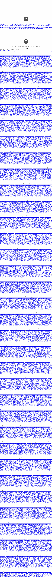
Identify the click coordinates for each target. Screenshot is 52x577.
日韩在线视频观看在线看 (16, 418)
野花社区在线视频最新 (27, 305)
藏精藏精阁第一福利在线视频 (14, 236)
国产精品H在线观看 (22, 492)
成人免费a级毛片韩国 (11, 235)
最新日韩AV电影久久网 (47, 176)
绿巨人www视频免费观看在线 (23, 144)
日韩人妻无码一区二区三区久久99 (16, 132)
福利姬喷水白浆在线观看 (5, 458)
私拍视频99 (27, 485)
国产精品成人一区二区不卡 (21, 66)
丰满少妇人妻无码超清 (33, 567)
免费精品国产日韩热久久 (27, 112)
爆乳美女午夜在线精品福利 (28, 211)
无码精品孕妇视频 (48, 390)
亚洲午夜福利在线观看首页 (9, 184)
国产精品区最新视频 (31, 103)
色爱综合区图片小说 (31, 261)
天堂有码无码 (25, 527)
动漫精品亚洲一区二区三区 (22, 524)
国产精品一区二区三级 (8, 114)
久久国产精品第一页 (36, 406)
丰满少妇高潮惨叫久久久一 (16, 321)
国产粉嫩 (6, 211)
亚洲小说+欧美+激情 (5, 81)
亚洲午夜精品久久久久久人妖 (12, 99)
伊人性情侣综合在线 (40, 184)
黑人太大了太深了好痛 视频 (34, 81)
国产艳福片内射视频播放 (10, 540)
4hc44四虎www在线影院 (13, 303)
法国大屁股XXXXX (7, 125)
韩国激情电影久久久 (30, 267)
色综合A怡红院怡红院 (43, 227)
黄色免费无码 (16, 469)
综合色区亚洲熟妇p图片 (10, 77)
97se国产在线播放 (43, 89)
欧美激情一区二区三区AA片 (10, 316)
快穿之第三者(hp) (17, 560)
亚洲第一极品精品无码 (35, 87)
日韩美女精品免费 (5, 566)
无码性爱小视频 (12, 339)
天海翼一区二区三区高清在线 (19, 373)
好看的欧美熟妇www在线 (31, 339)
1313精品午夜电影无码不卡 (41, 330)
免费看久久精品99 (9, 493)
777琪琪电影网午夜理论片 (12, 523)
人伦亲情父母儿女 (29, 236)
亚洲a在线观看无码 (26, 574)
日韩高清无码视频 (23, 277)
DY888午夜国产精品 (43, 233)
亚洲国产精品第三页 (28, 256)
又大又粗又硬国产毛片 (19, 76)
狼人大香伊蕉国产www (35, 148)
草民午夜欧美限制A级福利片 (31, 560)
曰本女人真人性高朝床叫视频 (45, 64)
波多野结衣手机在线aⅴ (27, 243)
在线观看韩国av (5, 503)
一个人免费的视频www (31, 369)
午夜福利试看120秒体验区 (10, 290)
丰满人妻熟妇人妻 (33, 389)
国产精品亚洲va (34, 366)
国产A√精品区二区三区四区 (31, 454)
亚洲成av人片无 (3, 65)
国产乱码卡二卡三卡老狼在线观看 (7, 373)
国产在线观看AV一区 (19, 62)
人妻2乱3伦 (46, 130)
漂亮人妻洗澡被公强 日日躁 (11, 398)
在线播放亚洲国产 (3, 297)
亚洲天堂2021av (32, 126)
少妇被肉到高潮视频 (23, 336)
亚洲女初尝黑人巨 (26, 397)
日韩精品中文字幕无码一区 (40, 534)
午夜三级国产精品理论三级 (33, 221)
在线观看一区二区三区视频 (46, 350)
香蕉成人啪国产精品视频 (29, 178)
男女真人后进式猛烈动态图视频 (25, 351)
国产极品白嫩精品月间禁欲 (45, 138)
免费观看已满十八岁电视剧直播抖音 (35, 161)
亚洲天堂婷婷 (10, 275)
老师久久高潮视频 (18, 298)
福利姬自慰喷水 (38, 397)
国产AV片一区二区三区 (17, 385)
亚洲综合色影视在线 (16, 128)
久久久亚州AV (16, 361)
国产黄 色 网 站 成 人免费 (10, 556)
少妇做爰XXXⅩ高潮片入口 (37, 575)
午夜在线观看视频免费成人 (12, 292)
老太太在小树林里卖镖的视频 (27, 363)
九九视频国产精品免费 (20, 546)
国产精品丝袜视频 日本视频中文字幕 (9, 451)
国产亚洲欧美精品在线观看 (16, 141)
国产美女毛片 (37, 291)
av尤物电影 (8, 272)
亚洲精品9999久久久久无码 (9, 98)
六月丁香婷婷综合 (21, 251)
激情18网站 (12, 467)
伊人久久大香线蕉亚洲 (28, 549)
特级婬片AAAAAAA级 (5, 479)
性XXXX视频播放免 (32, 571)
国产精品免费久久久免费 (8, 82)
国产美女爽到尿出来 (31, 226)
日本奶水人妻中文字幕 (40, 80)
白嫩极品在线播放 (42, 288)
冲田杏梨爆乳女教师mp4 (39, 290)
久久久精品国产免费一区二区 (38, 368)
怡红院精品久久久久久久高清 (5, 50)
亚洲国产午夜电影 (21, 453)
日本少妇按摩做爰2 (14, 221)
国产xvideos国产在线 (9, 163)
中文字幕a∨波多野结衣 (47, 361)
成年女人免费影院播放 (8, 152)
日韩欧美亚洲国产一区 (4, 449)
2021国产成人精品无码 (31, 410)
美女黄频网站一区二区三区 (19, 354)
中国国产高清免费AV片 (18, 270)
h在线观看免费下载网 (34, 316)
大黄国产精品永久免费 (31, 357)
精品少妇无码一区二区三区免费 (40, 252)
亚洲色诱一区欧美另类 (22, 115)
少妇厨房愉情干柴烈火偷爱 (9, 317)
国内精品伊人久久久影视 (22, 200)
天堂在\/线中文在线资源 (4, 180)
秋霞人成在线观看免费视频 (37, 428)
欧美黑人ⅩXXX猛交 (10, 383)
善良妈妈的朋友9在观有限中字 (6, 249)
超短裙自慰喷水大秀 (14, 435)
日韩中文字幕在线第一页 (40, 399)
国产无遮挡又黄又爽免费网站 (32, 336)
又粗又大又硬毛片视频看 (14, 458)
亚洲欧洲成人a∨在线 (3, 307)
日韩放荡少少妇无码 (43, 258)
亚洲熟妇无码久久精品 (4, 365)
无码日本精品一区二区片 (24, 145)
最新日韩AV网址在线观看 (41, 67)
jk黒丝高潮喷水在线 (47, 188)
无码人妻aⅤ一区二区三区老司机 (19, 480)
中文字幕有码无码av (25, 317)
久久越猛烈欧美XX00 (40, 284)
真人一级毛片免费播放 (28, 210)
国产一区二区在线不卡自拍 (23, 332)
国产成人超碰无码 (37, 273)
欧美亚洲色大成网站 (43, 168)
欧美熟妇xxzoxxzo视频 (39, 234)
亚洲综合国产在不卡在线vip (17, 350)
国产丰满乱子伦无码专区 (39, 212)
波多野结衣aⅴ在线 (39, 448)
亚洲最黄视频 (35, 251)
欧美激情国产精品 (34, 216)
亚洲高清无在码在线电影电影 (21, 481)
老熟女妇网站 (18, 564)
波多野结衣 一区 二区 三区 (30, 533)
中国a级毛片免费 (11, 476)
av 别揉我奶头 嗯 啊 (26, 88)
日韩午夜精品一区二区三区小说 (20, 476)
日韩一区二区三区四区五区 (11, 91)
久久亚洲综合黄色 (22, 372)
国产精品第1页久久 (35, 564)
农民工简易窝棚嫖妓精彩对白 (41, 322)
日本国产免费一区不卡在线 (15, 272)
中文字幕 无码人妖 (8, 108)
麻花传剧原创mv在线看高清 (44, 148)
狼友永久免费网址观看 (35, 551)
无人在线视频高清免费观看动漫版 (32, 131)
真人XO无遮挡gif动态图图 (28, 173)
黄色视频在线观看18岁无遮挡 (30, 205)
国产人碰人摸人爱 (6, 185)
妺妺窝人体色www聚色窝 (28, 76)
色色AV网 (33, 534)
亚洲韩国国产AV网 (11, 206)
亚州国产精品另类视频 (27, 419)
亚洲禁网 (14, 481)
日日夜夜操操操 (18, 548)
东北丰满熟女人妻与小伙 (47, 157)
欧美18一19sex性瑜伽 (6, 318)
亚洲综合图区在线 (8, 212)
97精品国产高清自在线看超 (16, 475)
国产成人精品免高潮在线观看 (46, 435)
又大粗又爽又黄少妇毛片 (45, 65)
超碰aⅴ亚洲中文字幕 (5, 309)
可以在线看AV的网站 (12, 158)
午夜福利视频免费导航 (30, 124)
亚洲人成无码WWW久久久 (25, 556)
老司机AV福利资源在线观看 (38, 528)
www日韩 (35, 484)
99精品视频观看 (5, 547)
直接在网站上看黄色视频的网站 (22, 421)
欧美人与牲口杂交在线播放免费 (42, 147)
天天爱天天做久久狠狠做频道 (44, 461)
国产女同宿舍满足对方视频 (6, 144)
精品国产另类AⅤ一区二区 (8, 223)
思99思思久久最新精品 (4, 539)
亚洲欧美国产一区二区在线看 (28, 170)
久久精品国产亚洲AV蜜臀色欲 (8, 172)
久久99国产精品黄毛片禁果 (28, 383)
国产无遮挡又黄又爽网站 (40, 362)
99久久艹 (25, 446)
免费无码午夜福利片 (3, 105)
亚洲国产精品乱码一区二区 (18, 396)
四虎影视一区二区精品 (15, 189)
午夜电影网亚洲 (3, 545)
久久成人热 (48, 114)
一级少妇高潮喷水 (17, 124)
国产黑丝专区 (2, 567)
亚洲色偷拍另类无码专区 (24, 331)
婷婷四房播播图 (8, 513)
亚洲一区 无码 (47, 362)
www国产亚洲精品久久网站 (19, 347)
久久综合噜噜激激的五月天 (28, 403)
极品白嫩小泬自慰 (42, 131)
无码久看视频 (43, 388)
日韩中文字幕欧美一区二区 (36, 107)
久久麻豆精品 (43, 346)
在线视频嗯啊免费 (14, 386)
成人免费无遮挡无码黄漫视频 (24, 387)
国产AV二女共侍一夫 (16, 104)
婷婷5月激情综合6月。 (22, 369)
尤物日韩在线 (2, 484)
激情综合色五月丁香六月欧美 (38, 396)
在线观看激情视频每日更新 (29, 171)
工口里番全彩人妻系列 (44, 276)
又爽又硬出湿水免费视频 (41, 144)
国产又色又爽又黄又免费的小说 (32, 512)
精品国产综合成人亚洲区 (24, 114)
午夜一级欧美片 (7, 565)
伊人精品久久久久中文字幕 (24, 449)
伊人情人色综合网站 (15, 402)
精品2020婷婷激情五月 (31, 291)
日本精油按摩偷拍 (4, 89)
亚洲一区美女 (10, 128)
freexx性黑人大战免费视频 (39, 533)
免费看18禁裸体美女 (10, 323)
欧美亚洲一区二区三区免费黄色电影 (29, 259)
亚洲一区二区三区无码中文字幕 (30, 354)
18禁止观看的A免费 (15, 145)
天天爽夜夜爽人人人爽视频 (9, 96)
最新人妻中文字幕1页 (24, 379)
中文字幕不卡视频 (28, 91)
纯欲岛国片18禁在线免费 (42, 470)
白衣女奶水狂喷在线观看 (45, 452)
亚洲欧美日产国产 (11, 224)
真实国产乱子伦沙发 (33, 114)
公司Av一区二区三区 (12, 419)
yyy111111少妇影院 (4, 431)
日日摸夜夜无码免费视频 (32, 525)
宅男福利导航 (47, 491)
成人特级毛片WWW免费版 (15, 508)
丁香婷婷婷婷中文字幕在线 (44, 289)
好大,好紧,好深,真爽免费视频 (42, 208)
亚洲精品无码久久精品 (8, 169)
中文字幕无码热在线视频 (25, 290)
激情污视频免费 (13, 421)
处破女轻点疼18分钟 (24, 499)
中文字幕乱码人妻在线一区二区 (33, 233)
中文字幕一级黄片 (40, 386)
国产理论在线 (20, 261)
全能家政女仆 (47, 99)
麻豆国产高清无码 (7, 497)
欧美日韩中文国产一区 (19, 112)
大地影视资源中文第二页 (12, 543)
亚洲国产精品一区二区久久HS (18, 400)
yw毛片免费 (17, 381)
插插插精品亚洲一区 (42, 352)
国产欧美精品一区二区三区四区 (32, 463)
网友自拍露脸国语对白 (26, 162)
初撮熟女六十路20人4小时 (6, 531)
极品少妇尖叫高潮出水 (47, 448)
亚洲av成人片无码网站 (8, 406)
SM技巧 (45, 303)
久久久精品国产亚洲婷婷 (17, 269)
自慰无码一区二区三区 (26, 345)
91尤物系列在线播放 (36, 64)
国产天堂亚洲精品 (35, 287)
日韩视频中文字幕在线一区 (39, 314)
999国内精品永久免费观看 (29, 341)
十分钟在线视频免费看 (12, 546)
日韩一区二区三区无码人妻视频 (29, 146)
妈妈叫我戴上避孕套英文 (23, 361)
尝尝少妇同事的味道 (6, 574)
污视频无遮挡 (15, 571)
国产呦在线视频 (34, 299)
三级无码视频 (13, 370)
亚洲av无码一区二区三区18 (24, 129)
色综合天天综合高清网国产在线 (10, 463)
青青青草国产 (10, 300)
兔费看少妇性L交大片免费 (40, 334)
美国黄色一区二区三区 (31, 565)
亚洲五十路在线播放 (15, 576)
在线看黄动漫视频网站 (9, 282)
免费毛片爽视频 (48, 484)
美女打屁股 (2, 498)
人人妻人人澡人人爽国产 (29, 120)
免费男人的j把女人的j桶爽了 (22, 539)
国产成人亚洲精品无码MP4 (18, 82)
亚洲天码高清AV (40, 159)
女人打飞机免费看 (28, 444)
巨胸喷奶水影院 (36, 461)
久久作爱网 (16, 171)
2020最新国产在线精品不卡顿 (7, 218)
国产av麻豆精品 (12, 436)
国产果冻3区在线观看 (10, 202)
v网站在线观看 (20, 63)
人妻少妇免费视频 (21, 136)
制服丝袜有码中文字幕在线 (42, 88)
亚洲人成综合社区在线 (23, 355)
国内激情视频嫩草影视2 (40, 160)
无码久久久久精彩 (3, 340)
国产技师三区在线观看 (25, 212)
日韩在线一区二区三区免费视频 (18, 222)
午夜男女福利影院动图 (36, 127)
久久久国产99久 (42, 300)
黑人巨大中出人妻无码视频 (19, 224)
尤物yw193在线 (19, 67)
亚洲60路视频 (8, 192)
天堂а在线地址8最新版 (37, 179)
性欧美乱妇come (34, 94)
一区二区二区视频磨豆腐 (17, 282)
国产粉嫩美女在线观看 (19, 146)
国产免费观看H (9, 349)
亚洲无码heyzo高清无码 (35, 223)
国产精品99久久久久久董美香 (24, 185)
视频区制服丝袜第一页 (8, 137)
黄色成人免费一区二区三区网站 (24, 148)
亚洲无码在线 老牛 (4, 529)
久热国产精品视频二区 (27, 270)
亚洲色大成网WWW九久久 (11, 234)
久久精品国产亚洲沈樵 (34, 186)
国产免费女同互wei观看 (21, 558)
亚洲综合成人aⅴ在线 (16, 131)
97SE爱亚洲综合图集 (9, 175)
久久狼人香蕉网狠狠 (12, 219)
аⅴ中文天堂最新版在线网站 (40, 226)
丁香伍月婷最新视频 (46, 383)
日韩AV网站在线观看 (31, 234)
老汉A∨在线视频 (25, 169)
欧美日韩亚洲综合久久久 (34, 266)
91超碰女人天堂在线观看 (12, 190)
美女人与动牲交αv (26, 401)
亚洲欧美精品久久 (12, 474)
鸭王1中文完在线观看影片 (21, 370)
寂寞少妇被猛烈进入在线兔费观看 (14, 105)
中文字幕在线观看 (22, 462)
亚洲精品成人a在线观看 (25, 141)
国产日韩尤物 (8, 386)
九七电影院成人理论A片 (42, 137)
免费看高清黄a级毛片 (4, 381)
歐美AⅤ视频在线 (30, 445)
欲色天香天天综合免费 (18, 216)
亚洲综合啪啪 (12, 526)
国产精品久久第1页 (47, 244)
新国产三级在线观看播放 (43, 517)
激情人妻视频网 (45, 237)
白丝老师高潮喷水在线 (26, 209)
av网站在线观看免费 (21, 110)
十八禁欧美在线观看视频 (8, 480)
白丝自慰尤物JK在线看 (32, 284)
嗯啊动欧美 (49, 59)
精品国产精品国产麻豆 (43, 175)
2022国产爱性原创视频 (25, 113)
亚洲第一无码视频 (19, 299)
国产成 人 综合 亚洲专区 (14, 58)
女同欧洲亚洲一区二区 (19, 77)
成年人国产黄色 (23, 291)
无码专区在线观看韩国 (39, 405)
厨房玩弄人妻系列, (5, 242)
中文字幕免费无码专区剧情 (9, 551)
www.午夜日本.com (12, 74)
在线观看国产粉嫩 (28, 532)
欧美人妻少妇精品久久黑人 (27, 467)
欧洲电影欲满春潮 (15, 249)
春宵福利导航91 (26, 498)
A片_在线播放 (2, 189)
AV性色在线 (36, 171)
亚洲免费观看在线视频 (8, 140)
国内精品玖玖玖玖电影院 (30, 160)
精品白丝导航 (42, 113)
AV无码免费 (7, 468)
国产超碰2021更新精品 (36, 412)
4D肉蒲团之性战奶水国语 (11, 203)
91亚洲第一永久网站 (4, 87)
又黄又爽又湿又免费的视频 (29, 60)
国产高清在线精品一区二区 (31, 350)
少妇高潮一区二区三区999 (14, 308)
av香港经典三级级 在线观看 (17, 388)
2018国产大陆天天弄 (8, 325)
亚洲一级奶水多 (30, 179)
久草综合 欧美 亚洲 (14, 338)
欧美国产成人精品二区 (36, 443)
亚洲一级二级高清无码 (6, 200)
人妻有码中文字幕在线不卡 (29, 381)
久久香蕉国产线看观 (8, 527)
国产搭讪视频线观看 (23, 89)
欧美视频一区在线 (44, 315)
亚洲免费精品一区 (48, 61)
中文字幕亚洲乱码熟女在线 (43, 123)
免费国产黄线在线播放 (9, 256)
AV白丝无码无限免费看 (24, 337)
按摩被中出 (34, 187)
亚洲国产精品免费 (8, 494)
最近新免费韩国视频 (14, 225)
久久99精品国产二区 (7, 315)
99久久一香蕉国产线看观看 (14, 355)
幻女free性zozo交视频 (18, 202)
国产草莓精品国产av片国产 (41, 508)
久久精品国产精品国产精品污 (29, 503)
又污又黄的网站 (47, 275)
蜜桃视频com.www (42, 551)
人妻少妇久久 (41, 249)
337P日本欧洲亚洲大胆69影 (38, 57)
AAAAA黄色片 (2, 509)
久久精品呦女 (29, 443)
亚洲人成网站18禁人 (11, 227)
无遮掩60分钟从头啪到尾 (6, 252)
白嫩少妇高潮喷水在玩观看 (31, 330)
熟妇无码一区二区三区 (43, 173)
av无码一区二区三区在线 (37, 140)
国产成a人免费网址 (22, 286)
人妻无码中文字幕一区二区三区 (41, 259)
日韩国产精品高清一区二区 (46, 164)
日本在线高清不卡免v (24, 121)
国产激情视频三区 (3, 438)
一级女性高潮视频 (11, 233)
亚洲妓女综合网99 (13, 574)
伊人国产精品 (37, 103)
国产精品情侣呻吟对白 (18, 123)
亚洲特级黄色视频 (7, 321)
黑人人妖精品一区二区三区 (6, 283)
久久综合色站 (3, 292)
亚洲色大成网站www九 (16, 322)
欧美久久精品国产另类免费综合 (5, 430)
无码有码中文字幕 (36, 269)
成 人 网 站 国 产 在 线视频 (39, 105)
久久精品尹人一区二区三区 (13, 445)
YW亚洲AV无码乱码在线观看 (22, 437)
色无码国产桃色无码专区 (22, 303)
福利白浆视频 (20, 92)
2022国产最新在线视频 (43, 171)
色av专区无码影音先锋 (14, 80)
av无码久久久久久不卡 (23, 108)
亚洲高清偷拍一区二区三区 (35, 540)
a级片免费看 (7, 567)
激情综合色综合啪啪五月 (40, 558)
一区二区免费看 (35, 352)
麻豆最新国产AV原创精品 (24, 186)
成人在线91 (46, 127)
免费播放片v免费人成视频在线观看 (40, 59)
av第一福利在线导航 (9, 162)
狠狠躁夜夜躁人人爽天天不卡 (28, 509)
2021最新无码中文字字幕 (46, 204)
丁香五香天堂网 (31, 99)
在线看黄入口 (31, 562)
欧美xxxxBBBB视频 (25, 218)
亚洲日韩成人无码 (28, 158)
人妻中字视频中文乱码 (13, 550)
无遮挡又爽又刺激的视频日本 (40, 398)
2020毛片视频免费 (35, 493)
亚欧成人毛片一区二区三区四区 (43, 73)
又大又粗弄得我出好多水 (28, 426)
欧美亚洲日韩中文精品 (5, 526)
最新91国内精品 (8, 366)
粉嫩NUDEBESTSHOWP (38, 469)
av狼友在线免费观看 (28, 404)
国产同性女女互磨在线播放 (11, 113)
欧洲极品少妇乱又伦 (23, 226)
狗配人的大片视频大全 (27, 62)
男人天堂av (31, 379)
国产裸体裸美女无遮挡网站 (22, 284)
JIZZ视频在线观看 (40, 572)
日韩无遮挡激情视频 (6, 106)
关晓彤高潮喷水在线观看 (27, 268)
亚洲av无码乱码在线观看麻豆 (31, 478)
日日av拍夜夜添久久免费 (27, 64)
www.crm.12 (49, 483)
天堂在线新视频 (32, 218)
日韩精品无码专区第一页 (34, 401)
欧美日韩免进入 (39, 527)
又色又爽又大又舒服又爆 (39, 188)
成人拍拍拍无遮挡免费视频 (21, 122)
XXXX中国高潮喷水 (39, 370)
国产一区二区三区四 (42, 547)
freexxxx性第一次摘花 (27, 258)
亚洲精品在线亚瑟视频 (44, 87)
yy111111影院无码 (19, 211)
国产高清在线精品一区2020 (40, 178)
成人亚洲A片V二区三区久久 (37, 371)
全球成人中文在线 (24, 519)
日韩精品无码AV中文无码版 (30, 442)
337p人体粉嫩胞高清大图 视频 (20, 410)
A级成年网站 (12, 208)
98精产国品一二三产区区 (5, 507)
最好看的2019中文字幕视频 (6, 286)
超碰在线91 (41, 58)
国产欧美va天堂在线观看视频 (43, 145)
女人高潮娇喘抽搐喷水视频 (39, 381)
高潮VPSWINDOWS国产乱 (33, 228)
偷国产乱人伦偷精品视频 (20, 87)
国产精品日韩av (26, 464)
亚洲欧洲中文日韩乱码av (17, 154)
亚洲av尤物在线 (5, 354)
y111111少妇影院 (41, 283)
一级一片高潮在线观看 (12, 389)
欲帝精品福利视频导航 (22, 267)
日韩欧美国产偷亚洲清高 (37, 237)
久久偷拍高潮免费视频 (18, 187)
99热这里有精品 (29, 78)
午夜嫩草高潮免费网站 (22, 160)
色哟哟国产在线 (37, 468)
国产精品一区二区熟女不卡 (32, 304)
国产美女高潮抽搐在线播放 (34, 217)
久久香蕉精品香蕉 (3, 62)
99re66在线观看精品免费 (19, 498)
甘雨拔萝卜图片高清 (18, 184)
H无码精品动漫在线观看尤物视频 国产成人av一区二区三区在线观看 (19, 138)
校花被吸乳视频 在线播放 (17, 75)
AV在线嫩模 (22, 381)
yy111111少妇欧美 (9, 481)
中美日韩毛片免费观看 (34, 141)
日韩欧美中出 (34, 444)
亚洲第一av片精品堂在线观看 (17, 356)
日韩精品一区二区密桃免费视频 (37, 268)
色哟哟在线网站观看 (39, 205)
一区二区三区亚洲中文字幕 (18, 493)
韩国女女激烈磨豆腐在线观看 (19, 411)
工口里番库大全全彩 (32, 159)
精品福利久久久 (28, 281)
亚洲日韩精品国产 (22, 402)
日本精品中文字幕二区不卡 (25, 104)
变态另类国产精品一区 (19, 403)
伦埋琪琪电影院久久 (20, 195)
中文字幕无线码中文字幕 (33, 320)
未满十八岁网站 (16, 492)
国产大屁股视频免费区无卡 (31, 115)
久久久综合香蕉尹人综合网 (20, 139)
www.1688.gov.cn (3, 272)
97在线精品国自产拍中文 (44, 318)
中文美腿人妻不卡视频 (6, 55)
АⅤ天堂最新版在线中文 (21, 454)
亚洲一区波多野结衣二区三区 (13, 442)
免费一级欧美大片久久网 (39, 218)
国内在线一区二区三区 (28, 222)
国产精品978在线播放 (17, 223)
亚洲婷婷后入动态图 (15, 204)
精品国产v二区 (29, 237)
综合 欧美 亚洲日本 (23, 529)
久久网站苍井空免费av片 (41, 95)
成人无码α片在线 (13, 348)
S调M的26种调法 (17, 302)
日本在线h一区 (15, 562)
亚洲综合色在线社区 (3, 563)
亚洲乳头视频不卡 (46, 60)
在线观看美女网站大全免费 (35, 302)
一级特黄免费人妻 (14, 531)
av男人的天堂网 (15, 325)
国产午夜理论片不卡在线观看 (15, 95)
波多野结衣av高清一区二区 (19, 404)
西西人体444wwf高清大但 (22, 103)
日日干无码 (42, 127)
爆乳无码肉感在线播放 (24, 289)
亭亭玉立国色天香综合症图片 (10, 271)
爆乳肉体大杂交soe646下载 (37, 112)
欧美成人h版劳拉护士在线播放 (24, 204)
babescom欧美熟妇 (48, 380)
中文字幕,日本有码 (37, 562)
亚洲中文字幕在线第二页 (22, 513)
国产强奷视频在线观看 (32, 499)
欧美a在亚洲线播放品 (34, 61)
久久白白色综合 (25, 67)
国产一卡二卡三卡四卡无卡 (32, 384)
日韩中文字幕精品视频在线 (39, 136)
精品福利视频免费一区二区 (45, 495)
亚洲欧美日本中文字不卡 (8, 571)
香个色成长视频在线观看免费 (30, 364)
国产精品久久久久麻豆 (4, 158)
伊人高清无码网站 (8, 250)
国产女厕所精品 (48, 243)
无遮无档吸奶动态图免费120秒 (13, 307)
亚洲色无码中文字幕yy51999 (11, 575)
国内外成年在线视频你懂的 (5, 508)
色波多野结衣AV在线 (36, 492)
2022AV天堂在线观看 (31, 55)
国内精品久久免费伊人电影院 (34, 318)
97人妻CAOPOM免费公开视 (15, 544)
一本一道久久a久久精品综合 (44, 432)
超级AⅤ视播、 (2, 352)
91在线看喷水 (4, 530)
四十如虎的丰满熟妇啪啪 (5, 265)
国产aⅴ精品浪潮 (22, 236)
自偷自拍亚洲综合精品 (17, 218)
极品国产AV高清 (5, 267)
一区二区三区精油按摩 (18, 162)
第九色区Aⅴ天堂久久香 (42, 336)
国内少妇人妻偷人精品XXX (30, 373)
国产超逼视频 (24, 459)
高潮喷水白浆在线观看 (18, 300)
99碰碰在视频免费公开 (40, 354)
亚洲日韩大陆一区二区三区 (23, 420)
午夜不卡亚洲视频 (18, 363)
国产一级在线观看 (5, 419)
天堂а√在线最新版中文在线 (32, 298)
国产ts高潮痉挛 (35, 297)
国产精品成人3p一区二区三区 (17, 164)
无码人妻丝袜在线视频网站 (39, 335)
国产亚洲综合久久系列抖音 (40, 126)
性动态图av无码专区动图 (8, 500)
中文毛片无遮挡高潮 (36, 495)
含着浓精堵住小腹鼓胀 (41, 567)
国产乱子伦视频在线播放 (17, 137)
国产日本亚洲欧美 (4, 382)
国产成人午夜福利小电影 (24, 550)
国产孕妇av (9, 422)
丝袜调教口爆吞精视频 (41, 529)
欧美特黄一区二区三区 (13, 454)
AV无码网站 (18, 316)
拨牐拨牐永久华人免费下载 (29, 573)
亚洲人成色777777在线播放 (20, 452)
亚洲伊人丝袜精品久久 (21, 240)
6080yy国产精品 (17, 168)
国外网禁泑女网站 (36, 210)
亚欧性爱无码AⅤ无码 (35, 243)
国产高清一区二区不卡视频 (34, 485)
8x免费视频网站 (27, 61)
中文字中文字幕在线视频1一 (18, 175)
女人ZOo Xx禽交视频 (41, 66)
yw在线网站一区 (42, 420)
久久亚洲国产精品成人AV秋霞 (10, 241)
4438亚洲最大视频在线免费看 (17, 285)
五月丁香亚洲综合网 (24, 479)
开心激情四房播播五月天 (28, 461)
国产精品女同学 (29, 122)
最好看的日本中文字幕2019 (37, 415)
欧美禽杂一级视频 (22, 497)
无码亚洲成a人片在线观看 (30, 71)
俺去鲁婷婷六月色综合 (5, 308)
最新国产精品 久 (21, 171)
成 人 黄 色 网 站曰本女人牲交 (14, 121)
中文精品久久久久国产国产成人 (46, 200)
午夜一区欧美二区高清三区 (21, 109)
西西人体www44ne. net (42, 251)
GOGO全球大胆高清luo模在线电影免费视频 (39, 128)
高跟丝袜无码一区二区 (44, 305)
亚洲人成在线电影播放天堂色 (46, 510)
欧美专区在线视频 (39, 339)
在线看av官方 (8, 338)
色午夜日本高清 (14, 144)
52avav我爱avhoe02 (16, 337)
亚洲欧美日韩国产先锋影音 (21, 463)
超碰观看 (24, 350)
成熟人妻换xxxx (42, 286)
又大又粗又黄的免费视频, (29, 458)
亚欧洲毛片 (41, 293)
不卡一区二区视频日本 (22, 309)
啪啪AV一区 (16, 176)
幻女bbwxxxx (5, 445)
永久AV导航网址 (20, 419)
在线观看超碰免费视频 (43, 63)
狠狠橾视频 (10, 397)
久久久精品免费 (8, 204)
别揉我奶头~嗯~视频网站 (35, 265)
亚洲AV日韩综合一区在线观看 (42, 93)
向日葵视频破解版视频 (27, 107)
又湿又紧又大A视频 (15, 129)
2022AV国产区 (36, 517)
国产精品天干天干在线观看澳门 (33, 459)
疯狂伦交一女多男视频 (45, 277)
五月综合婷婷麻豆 (38, 414)
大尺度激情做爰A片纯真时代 (46, 75)
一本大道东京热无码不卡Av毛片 (19, 256)
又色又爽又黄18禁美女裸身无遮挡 (29, 460)
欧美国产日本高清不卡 (13, 395)
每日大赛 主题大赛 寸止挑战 (32, 206)
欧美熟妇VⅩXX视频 (25, 266)
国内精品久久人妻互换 (45, 103)
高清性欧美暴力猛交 (34, 180)
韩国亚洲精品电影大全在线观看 (26, 287)
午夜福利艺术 (41, 180)
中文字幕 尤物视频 (6, 95)
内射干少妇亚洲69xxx (47, 274)
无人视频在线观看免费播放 (5, 426)
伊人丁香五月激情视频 (47, 370)
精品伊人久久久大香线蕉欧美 (20, 188)
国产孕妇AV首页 (9, 351)
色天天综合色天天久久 (37, 76)
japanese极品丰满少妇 (12, 382)
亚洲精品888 (49, 367)
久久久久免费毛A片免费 (17, 306)
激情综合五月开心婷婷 (19, 227)
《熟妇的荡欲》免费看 (43, 141)
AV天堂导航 (39, 366)
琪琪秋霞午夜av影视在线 (8, 131)
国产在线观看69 (10, 337)
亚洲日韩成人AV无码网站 (21, 57)
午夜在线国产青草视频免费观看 (40, 503)
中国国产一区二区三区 (27, 534)
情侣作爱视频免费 (10, 361)
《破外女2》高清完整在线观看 (18, 450)
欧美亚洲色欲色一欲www (16, 496)
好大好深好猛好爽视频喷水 (32, 208)
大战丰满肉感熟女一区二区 (19, 551)
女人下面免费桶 (12, 547)
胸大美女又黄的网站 (32, 193)
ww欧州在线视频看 (45, 257)
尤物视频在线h (8, 435)
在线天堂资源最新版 (17, 432)
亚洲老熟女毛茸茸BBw (9, 560)
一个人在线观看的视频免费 (30, 474)
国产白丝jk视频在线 (44, 468)
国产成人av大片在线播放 (13, 420)
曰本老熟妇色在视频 (38, 513)
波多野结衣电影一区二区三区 (28, 390)
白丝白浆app (28, 277)
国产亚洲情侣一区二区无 (38, 60)
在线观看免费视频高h (46, 112)
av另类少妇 (13, 192)
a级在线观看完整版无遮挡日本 (16, 401)
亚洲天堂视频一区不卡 (8, 63)
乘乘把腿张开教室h (18, 259)
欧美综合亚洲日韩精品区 (44, 356)
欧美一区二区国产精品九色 (27, 300)
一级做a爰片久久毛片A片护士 (45, 443)
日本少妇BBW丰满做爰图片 (45, 158)
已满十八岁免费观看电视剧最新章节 (21, 96)
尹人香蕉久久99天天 (19, 483)
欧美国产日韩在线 (5, 532)
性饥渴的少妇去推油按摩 (42, 512)
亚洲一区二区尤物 (26, 123)
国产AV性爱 (23, 93)
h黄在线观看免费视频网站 (36, 404)
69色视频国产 (23, 321)
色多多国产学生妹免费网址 (14, 336)
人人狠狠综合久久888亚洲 (9, 270)
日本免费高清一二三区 (10, 541)
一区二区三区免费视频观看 (22, 566)
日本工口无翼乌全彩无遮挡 (44, 401)
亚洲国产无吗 (27, 51)
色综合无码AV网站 (23, 333)
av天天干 (21, 170)
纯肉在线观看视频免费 (35, 82)
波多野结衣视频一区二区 (21, 443)
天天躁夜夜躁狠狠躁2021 (27, 547)
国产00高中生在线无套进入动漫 (36, 185)
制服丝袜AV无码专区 (15, 518)
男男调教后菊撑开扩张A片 (26, 265)
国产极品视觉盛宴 (40, 416)
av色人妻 (34, 177)
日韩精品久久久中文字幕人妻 (16, 510)
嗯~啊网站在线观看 (28, 434)
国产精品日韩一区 (23, 414)
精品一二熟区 (13, 412)
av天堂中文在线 (16, 444)
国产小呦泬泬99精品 (16, 186)
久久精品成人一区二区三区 (24, 161)
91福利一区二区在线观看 (12, 57)
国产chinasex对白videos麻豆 (16, 519)
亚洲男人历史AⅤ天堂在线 (8, 289)
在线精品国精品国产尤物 (22, 445)
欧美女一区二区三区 (10, 193)
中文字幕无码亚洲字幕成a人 (8, 90)
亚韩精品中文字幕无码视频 (10, 259)
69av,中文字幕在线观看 (8, 388)
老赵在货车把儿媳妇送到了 (25, 128)
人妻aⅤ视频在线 (49, 437)
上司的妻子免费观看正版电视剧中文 (29, 285)
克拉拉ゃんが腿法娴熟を (30, 508)
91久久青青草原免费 (15, 340)
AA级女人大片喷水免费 (18, 268)
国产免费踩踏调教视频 (29, 372)
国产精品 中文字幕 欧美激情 (20, 533)
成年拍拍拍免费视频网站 (34, 249)
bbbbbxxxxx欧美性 (38, 373)
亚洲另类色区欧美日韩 (34, 143)
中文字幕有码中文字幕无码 (45, 559)
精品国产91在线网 (33, 500)
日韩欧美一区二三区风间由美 (41, 115)
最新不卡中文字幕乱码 (14, 274)
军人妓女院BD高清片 (9, 147)
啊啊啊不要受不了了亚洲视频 (42, 169)
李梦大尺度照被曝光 (31, 566)
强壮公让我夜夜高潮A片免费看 (17, 352)
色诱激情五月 (32, 397)
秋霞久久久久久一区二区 (5, 132)
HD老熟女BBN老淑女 (34, 542)
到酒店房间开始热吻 (39, 447)
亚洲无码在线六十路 (19, 74)
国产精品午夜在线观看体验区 (9, 139)
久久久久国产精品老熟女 (39, 573)
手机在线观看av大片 (26, 82)
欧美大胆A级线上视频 (24, 413)
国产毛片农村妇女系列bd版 (29, 450)
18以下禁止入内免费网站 (10, 65)
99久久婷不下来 (31, 451)
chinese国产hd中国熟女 (4, 324)
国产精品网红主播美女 (9, 515)
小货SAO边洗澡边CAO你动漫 (5, 519)
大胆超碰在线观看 (22, 469)
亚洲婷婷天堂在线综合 (23, 576)
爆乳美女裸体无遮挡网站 (8, 448)
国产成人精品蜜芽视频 (47, 351)
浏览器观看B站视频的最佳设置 (39, 341)
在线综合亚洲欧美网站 (5, 339)
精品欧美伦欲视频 (18, 459)
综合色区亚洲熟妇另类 (28, 486)
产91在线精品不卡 (17, 291)
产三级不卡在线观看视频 (8, 385)
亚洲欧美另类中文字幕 (18, 433)
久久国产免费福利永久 (34, 345)
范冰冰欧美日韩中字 (9, 464)
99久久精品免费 (24, 232)
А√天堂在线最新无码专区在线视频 (42, 419)
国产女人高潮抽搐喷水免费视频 (20, 512)
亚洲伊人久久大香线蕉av (33, 332)
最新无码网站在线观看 (10, 188)
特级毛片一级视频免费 (44, 433)
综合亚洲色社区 (6, 303)
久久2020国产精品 (4, 523)
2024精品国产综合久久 (27, 216)
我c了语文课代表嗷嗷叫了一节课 (22, 451)
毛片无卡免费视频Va (9, 509)
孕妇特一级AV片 (36, 547)
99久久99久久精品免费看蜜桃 (40, 241)
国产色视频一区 (37, 400)
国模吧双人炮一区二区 (36, 382)
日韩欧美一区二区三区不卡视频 (43, 121)
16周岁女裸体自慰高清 (19, 503)
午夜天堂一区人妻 (24, 119)
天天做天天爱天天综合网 (15, 331)
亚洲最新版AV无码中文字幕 (27, 98)
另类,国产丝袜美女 (18, 65)
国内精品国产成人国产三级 (23, 545)
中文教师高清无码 (18, 501)
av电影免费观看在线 (39, 303)
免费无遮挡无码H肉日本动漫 (29, 325)
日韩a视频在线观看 (45, 107)
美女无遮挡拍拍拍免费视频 (42, 444)
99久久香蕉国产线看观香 (21, 478)
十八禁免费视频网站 (35, 63)
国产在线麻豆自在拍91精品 (43, 320)
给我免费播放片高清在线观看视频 (44, 152)
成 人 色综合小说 (8, 254)
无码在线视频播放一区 (9, 239)
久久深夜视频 (41, 301)
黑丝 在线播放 (35, 347)
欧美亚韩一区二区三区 (26, 514)
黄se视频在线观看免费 (19, 540)
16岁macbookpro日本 (12, 72)
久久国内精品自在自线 (12, 329)
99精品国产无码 (31, 96)
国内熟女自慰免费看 (44, 382)
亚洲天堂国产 (38, 195)
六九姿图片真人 (34, 62)
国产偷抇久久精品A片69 (31, 109)
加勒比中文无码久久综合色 (26, 95)
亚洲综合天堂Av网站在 (33, 73)
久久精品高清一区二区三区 (22, 431)
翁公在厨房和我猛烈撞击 (33, 207)
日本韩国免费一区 (43, 225)
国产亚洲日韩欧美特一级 (6, 524)
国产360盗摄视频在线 (4, 485)
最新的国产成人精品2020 (22, 386)
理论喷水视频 (3, 217)
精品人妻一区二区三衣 (16, 212)
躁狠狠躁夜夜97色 (5, 417)
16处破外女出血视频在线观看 (41, 502)
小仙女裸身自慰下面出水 (10, 61)
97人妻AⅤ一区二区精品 (22, 438)
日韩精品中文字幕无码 (9, 287)
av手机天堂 (26, 77)
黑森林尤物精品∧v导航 (44, 223)
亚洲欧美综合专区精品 (25, 239)
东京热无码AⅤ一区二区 (18, 97)
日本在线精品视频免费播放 (18, 549)
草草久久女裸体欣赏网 (6, 277)
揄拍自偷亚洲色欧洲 (3, 275)
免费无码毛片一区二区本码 (44, 260)
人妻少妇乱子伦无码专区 (8, 232)
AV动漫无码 (12, 363)
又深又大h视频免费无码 (12, 210)
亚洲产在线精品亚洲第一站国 (41, 556)
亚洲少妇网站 (42, 253)
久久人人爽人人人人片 (27, 493)
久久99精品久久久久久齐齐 (46, 179)
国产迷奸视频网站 (26, 500)
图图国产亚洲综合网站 (18, 324)
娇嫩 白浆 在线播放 (15, 430)
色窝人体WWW (41, 333)
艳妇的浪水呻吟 (42, 243)
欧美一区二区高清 (31, 119)
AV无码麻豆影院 (6, 436)
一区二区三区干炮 (8, 93)
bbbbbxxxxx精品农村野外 (22, 384)
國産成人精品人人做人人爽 (8, 178)
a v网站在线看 (28, 430)
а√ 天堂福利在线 (36, 92)
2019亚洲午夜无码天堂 (14, 60)
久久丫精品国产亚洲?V (27, 371)
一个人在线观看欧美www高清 (39, 99)
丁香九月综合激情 (40, 498)
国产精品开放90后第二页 (38, 446)
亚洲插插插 (43, 475)
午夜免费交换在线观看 (21, 477)
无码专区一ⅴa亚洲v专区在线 (19, 341)
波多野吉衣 (25, 261)
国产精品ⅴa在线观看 (47, 394)
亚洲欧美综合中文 (18, 266)
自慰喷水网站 (22, 560)
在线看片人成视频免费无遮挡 (23, 159)
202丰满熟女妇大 (9, 186)
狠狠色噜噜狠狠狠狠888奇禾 (18, 305)
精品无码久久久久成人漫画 (43, 348)
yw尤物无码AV (42, 139)
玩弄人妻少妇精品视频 (12, 431)
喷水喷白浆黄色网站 (38, 361)
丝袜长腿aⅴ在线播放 (34, 324)
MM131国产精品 (9, 525)
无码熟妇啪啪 (36, 139)
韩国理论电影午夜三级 (16, 346)
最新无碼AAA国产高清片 (19, 313)
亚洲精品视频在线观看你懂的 (35, 75)
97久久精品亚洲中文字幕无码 (14, 334)
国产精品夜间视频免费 (42, 62)
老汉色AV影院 (10, 157)
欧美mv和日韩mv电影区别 (25, 143)
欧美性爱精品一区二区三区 (18, 500)
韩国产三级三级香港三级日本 (8, 71)
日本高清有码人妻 (6, 467)
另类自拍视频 (10, 535)
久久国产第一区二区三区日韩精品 (34, 200)
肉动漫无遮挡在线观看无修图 (5, 244)
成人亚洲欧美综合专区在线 (31, 494)
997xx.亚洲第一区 (39, 544)
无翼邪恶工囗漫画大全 (10, 320)
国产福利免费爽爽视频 (5, 208)
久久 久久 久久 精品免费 (21, 365)
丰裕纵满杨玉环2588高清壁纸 (27, 475)
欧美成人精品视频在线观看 (20, 526)
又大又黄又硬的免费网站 (30, 480)
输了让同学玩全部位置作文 (40, 261)
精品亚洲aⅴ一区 (6, 126)
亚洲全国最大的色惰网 (18, 511)
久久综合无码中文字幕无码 (34, 518)
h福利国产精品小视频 (41, 478)
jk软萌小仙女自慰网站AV (31, 431)
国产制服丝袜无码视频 (12, 205)
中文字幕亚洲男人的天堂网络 (13, 462)
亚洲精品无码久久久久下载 (27, 177)
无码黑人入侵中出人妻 (43, 266)
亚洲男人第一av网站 (14, 103)
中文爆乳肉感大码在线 (35, 258)
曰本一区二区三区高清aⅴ (45, 458)
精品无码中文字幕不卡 (8, 148)
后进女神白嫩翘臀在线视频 (25, 316)
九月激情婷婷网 (26, 217)
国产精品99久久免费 (26, 433)
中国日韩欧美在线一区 (43, 297)
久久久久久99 (9, 222)
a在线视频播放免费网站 (27, 382)
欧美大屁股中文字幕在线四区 (8, 216)
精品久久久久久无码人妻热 (37, 306)
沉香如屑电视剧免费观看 (11, 109)
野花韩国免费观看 (24, 544)
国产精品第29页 (41, 216)
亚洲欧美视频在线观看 (46, 397)
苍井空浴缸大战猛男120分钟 (29, 466)
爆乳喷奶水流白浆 (14, 470)
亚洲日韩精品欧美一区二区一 (19, 530)
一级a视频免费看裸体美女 (43, 509)
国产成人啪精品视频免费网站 (27, 90)
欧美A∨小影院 (11, 405)
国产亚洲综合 (30, 378)
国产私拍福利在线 (15, 148)
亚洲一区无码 (44, 428)
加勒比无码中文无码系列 (33, 191)
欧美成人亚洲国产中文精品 (31, 416)
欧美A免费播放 (17, 290)
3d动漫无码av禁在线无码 (40, 380)
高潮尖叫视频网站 (43, 539)
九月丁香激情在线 (10, 530)
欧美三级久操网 (10, 444)
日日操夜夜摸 (31, 257)
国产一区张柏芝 (19, 177)
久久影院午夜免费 (42, 308)
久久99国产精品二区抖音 (46, 563)
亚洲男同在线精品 (35, 78)
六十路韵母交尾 (27, 329)
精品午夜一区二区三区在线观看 (41, 474)
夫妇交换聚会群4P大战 (7, 429)
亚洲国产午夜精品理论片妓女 (23, 73)
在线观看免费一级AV (30, 476)
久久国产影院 (34, 546)
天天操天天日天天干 (43, 269)
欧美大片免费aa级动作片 (12, 73)
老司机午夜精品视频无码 (37, 154)
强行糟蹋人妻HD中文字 (5, 170)
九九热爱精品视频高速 (21, 575)
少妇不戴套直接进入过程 (31, 355)
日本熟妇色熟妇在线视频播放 (31, 66)
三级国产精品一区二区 (10, 302)
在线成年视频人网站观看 (7, 461)
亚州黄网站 (6, 273)
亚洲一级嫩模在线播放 (18, 90)
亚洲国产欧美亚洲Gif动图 (39, 565)
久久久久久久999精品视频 (26, 436)
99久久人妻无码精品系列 (25, 346)
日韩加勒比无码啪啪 (24, 193)
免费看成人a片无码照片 (37, 164)
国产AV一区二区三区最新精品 (15, 106)
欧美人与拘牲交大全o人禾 (13, 532)
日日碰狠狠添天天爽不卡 (21, 78)
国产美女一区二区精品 (4, 380)
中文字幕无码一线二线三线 (46, 562)
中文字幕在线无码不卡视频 (24, 189)
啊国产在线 (4, 475)
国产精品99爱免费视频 (43, 316)
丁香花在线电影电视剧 (5, 499)
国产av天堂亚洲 (21, 532)
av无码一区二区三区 (13, 136)
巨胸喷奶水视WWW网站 (38, 157)
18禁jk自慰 (45, 422)
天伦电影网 (7, 330)
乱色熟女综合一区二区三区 (9, 112)
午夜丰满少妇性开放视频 (28, 130)
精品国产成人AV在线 (36, 250)
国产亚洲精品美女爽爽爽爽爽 (33, 524)
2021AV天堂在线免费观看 (44, 270)
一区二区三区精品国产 (31, 309)
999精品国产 (22, 458)
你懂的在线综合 (46, 481)
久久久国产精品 (22, 444)
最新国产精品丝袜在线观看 (40, 317)
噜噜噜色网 (23, 314)
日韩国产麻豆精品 (22, 430)
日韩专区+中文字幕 (22, 244)
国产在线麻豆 (42, 217)
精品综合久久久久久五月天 (41, 254)
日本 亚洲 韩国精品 (41, 511)
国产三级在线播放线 (4, 355)
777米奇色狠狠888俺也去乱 (11, 357)
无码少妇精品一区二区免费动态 (19, 178)
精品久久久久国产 (14, 160)
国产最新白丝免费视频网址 (9, 501)
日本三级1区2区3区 (42, 387)
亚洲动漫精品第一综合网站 (12, 115)
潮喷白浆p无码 (7, 293)
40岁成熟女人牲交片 (27, 220)
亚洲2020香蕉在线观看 (12, 380)
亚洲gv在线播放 (30, 271)
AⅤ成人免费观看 (10, 306)
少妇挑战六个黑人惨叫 (42, 143)
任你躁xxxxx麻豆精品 (41, 484)
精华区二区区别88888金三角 (28, 517)
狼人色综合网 (29, 168)
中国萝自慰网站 (17, 414)
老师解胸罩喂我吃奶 (40, 111)
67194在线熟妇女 (29, 412)
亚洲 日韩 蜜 (17, 235)
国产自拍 (34, 240)
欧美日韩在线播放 (48, 438)
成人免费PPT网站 (46, 205)
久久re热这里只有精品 (7, 333)
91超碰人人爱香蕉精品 (39, 155)
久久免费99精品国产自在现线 (34, 313)
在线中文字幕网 (11, 187)
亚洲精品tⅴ (5, 193)
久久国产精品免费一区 (41, 561)
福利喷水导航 (17, 228)
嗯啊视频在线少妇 (13, 437)
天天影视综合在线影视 (13, 374)
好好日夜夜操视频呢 (27, 63)
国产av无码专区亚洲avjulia (11, 174)
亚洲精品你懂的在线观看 (34, 331)
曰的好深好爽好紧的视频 (41, 507)
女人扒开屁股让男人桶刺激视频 (14, 529)
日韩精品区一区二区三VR (14, 185)
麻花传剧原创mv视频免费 (15, 226)
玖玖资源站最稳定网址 (12, 477)
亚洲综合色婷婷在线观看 (29, 526)
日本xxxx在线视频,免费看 (23, 207)
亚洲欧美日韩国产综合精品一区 (10, 483)
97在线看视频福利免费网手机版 (12, 159)
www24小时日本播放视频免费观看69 (35, 190)
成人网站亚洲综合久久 (46, 201)
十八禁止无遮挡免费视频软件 (16, 127)
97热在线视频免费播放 (35, 353)
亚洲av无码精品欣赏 (28, 415)
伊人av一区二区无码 (21, 502)
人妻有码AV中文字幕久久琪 (6, 59)
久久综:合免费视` (46, 403)
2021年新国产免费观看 (5, 348)
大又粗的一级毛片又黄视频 (16, 314)
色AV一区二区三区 (11, 381)
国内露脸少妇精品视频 (28, 406)
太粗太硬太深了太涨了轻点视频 (15, 119)
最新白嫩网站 (15, 147)
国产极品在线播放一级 (38, 523)
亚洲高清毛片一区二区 (22, 176)
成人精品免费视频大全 (43, 228)
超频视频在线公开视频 (43, 132)
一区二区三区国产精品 (23, 237)
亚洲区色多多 (48, 507)
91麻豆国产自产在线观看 (10, 146)
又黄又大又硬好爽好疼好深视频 (10, 516)
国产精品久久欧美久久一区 (35, 510)
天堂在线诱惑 (8, 475)
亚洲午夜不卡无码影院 (32, 481)
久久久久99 (18, 113)
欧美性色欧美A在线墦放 (42, 493)
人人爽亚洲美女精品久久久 (40, 192)
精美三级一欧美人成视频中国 (35, 388)
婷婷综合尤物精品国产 (30, 286)
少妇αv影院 (20, 543)
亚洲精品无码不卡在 (15, 207)
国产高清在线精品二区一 (29, 484)
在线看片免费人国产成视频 (37, 418)
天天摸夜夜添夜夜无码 (29, 251)
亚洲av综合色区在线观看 (31, 321)
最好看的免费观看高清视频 (10, 298)
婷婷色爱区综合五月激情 (26, 137)
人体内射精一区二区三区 (19, 362)
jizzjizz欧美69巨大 (43, 142)
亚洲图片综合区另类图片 (37, 90)
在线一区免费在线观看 (38, 257)
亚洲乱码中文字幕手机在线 (6, 576)
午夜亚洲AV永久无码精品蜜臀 (43, 83)
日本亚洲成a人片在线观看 (23, 257)
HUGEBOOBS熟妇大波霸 (38, 170)
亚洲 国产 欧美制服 (7, 331)
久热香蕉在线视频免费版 (44, 329)
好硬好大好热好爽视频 (35, 260)
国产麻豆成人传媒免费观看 (41, 321)
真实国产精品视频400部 (18, 107)
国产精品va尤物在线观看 (14, 567)
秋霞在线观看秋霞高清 (17, 163)
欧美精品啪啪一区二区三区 (16, 318)
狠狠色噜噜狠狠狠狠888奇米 (38, 274)
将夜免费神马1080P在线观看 (43, 282)
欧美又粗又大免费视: (46, 120)
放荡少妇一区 (10, 511)
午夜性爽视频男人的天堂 (36, 65)
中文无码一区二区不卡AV (9, 434)
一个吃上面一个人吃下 (32, 108)
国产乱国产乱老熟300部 (34, 129)
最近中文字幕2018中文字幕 (28, 400)
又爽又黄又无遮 (14, 254)
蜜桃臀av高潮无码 (43, 162)
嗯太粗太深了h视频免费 (46, 185)
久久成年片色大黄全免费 (6, 412)
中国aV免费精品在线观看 (45, 413)
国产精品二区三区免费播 (40, 560)
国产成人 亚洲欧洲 (32, 541)
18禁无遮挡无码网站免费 (19, 484)
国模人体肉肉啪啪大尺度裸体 (11, 443)
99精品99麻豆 (26, 313)
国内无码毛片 (5, 543)
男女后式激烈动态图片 (46, 414)
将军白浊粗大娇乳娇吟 (36, 305)
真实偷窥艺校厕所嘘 (9, 154)
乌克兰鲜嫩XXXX (9, 56)
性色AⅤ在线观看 (36, 173)
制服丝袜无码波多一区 (46, 211)
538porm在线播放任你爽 (9, 107)
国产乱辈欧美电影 (40, 240)
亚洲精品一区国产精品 (17, 169)
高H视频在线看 (4, 291)
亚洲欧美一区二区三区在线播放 (33, 232)
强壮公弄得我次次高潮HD (33, 58)
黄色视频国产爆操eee (44, 163)
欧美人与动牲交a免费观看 (15, 143)
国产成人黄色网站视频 (7, 127)
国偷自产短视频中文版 (4, 477)
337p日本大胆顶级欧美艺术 (12, 542)
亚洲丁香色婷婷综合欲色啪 (18, 371)
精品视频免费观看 (7, 421)
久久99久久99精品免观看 (15, 333)
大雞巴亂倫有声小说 (39, 411)
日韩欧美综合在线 (21, 485)
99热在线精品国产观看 (8, 164)
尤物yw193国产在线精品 (14, 277)
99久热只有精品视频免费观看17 (37, 351)
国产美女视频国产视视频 (41, 389)
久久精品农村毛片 (26, 75)
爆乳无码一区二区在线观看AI (32, 576)
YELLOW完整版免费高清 (5, 92)
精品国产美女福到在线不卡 (23, 225)
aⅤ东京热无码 (29, 482)
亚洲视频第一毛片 (35, 137)
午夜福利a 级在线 (28, 453)
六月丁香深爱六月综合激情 (45, 492)
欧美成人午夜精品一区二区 (18, 517)
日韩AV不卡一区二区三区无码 (42, 187)
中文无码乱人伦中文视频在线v (33, 479)
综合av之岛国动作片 (33, 104)
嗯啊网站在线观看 (39, 146)
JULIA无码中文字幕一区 (7, 356)
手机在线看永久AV (8, 346)
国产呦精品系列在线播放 (20, 51)
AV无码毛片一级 (47, 405)
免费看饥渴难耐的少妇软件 (19, 541)
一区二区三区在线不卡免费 (44, 464)
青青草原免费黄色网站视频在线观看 (32, 402)
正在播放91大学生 (46, 365)
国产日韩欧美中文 (28, 477)
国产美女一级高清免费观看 (41, 292)
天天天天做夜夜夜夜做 (47, 549)
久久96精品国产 (9, 350)
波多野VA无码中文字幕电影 (36, 51)
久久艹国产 (49, 333)
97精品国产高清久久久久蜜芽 (19, 157)
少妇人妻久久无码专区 (19, 323)
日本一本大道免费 (8, 379)
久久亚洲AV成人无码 (30, 468)
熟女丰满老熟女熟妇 (10, 168)
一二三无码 (42, 210)
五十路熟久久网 (44, 366)
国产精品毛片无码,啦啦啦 (22, 515)
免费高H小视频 (20, 491)
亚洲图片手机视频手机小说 (26, 548)
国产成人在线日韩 (3, 362)
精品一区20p (3, 220)
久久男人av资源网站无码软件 (34, 289)
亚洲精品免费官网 (14, 92)
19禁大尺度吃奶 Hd (25, 543)
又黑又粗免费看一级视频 (35, 277)
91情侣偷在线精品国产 (14, 281)
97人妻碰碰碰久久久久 (42, 77)
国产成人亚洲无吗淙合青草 (41, 79)
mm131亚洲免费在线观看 (14, 170)
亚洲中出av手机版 (24, 168)
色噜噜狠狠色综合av (30, 174)
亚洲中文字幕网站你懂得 (25, 302)
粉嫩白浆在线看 (46, 155)
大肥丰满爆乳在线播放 (8, 399)
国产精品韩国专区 (38, 566)
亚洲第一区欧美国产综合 (46, 236)
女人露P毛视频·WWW (4, 528)
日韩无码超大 (24, 106)
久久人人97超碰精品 (36, 467)
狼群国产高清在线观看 (16, 94)
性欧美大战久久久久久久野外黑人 (27, 56)
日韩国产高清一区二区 (17, 349)
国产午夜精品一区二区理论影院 (34, 427)
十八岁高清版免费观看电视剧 (37, 394)
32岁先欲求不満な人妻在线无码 (29, 156)
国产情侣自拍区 (3, 155)
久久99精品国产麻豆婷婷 (19, 130)
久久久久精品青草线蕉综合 (24, 307)
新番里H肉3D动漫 (20, 220)
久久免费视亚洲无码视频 (8, 176)
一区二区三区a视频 (24, 322)
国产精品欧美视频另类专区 (19, 405)
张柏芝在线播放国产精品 (41, 384)
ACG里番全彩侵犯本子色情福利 (36, 204)
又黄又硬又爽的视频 (43, 402)
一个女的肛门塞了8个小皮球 (31, 448)
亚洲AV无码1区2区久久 (47, 104)
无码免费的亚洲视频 (36, 452)
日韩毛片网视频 (42, 239)
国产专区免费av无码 (4, 236)
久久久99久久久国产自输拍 (25, 422)
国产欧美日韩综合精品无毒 (45, 453)
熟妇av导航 (20, 542)
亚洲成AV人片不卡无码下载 (5, 60)
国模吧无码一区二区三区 (26, 299)
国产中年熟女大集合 (21, 201)
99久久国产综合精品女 (36, 548)
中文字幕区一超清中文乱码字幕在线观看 (42, 357)
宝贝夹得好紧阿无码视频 (13, 417)
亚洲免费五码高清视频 (26, 282)
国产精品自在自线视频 (21, 219)
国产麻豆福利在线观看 (42, 324)
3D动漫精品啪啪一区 (29, 469)
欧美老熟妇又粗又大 (25, 367)
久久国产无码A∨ (32, 361)
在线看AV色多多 (11, 414)
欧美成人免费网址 (38, 55)
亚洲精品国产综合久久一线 (23, 194)
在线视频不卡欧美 (16, 289)
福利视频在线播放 (48, 476)
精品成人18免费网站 (26, 288)
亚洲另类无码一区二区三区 (10, 514)
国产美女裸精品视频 (21, 374)
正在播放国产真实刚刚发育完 (18, 406)
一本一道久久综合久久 (24, 340)
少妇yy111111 (20, 428)
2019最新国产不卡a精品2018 (8, 75)
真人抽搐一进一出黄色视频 (39, 476)
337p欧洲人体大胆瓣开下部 (9, 313)
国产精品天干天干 (4, 195)
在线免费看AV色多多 (42, 437)
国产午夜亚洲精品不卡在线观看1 (24, 417)
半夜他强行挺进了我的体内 (26, 501)
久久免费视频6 (45, 442)
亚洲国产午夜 (6, 261)
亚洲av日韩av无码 (24, 252)
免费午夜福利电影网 (42, 221)
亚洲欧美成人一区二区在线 (31, 254)
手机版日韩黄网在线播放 (29, 201)
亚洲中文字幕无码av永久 (35, 162)
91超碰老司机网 (32, 212)
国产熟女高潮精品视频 (40, 109)
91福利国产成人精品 (26, 511)
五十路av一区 (34, 281)
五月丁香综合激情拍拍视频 (30, 411)
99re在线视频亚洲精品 (45, 51)
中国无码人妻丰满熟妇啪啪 (8, 369)
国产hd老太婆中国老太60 (12, 240)
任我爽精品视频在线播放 (37, 555)
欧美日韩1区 (17, 556)
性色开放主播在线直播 (32, 340)
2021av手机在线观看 (39, 244)
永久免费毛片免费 (17, 465)
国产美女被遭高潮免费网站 (46, 379)
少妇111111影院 (15, 63)
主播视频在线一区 (3, 427)
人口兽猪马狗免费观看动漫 (6, 370)
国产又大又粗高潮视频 (11, 62)
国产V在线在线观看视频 (15, 142)
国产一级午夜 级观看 (37, 379)
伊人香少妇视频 (39, 108)
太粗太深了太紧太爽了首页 (26, 223)
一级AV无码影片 (9, 352)
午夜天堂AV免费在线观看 (16, 252)
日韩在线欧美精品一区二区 (44, 232)
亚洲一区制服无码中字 (44, 480)
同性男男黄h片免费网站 (13, 251)
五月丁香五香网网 (47, 532)
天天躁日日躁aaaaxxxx (43, 486)
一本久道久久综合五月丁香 (26, 163)
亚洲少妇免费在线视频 (41, 94)
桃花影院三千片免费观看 (30, 192)
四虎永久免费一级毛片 (48, 545)
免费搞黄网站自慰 (36, 530)
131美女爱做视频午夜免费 (17, 250)
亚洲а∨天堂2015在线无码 (44, 496)
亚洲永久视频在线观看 (40, 497)
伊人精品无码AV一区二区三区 (30, 362)
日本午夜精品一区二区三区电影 (22, 378)
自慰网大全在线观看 (17, 367)
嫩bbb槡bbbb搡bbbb (45, 146)
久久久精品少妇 (48, 518)
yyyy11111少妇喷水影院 (8, 94)
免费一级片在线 (31, 545)
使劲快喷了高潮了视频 (27, 429)
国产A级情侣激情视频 (43, 337)
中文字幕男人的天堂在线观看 (18, 260)
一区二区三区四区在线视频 (33, 77)
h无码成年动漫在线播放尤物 (18, 83)
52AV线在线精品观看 (33, 511)
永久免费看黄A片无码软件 (43, 463)
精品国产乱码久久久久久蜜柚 (45, 485)
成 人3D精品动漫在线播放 (31, 558)
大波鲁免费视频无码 (9, 97)
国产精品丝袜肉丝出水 (47, 193)
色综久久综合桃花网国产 (6, 67)
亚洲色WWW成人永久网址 (39, 451)
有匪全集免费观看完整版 (35, 413)
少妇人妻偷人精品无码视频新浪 (22, 398)
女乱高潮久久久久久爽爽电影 (34, 113)
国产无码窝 (47, 226)
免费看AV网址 (7, 225)
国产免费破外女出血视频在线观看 (37, 532)
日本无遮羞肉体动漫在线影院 (30, 516)
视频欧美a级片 (34, 319)
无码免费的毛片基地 (3, 76)
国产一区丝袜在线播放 (40, 275)
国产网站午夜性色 (20, 460)
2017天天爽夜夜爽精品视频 (11, 217)
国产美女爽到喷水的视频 (27, 323)
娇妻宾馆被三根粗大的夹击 (13, 485)
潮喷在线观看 (2, 371)
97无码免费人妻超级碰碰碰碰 (6, 285)
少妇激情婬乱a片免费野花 (4, 58)
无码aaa (10, 566)
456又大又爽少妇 (25, 385)
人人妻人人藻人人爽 (10, 404)
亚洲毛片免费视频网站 (29, 555)
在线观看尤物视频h (11, 228)
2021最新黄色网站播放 (32, 544)
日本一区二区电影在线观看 (40, 450)
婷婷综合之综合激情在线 (36, 125)
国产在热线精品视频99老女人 (28, 74)
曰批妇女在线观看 (20, 217)
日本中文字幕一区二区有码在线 (44, 331)
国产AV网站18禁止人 (32, 153)
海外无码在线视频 (21, 364)
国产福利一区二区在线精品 (13, 482)
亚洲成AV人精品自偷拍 (20, 474)
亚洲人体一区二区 (42, 122)
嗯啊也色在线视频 (27, 260)
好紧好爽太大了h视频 (24, 228)
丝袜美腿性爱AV (49, 508)
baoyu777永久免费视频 (22, 565)
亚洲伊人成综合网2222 (28, 394)
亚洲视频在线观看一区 (31, 414)
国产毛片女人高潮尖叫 (17, 232)
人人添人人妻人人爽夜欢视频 (20, 192)
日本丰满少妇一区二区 (43, 97)
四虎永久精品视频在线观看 (26, 94)
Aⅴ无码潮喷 (31, 368)
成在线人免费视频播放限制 (12, 173)
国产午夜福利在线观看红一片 (13, 368)
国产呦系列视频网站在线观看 (27, 154)
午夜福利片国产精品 (33, 307)
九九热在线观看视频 (13, 555)
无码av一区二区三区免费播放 (26, 418)
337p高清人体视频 (26, 389)
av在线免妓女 (15, 369)
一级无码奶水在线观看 (20, 203)
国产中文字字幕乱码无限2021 (10, 288)
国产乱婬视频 (24, 184)
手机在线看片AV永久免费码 (23, 470)
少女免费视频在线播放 (6, 80)
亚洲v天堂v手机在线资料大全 (21, 271)
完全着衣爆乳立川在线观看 (21, 174)
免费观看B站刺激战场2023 (45, 72)
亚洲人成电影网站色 (6, 161)
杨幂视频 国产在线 (19, 156)
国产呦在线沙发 (14, 196)
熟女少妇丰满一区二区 (20, 329)
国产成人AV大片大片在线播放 (8, 367)
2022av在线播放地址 (39, 422)
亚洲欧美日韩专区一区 (23, 399)
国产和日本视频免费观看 (47, 161)
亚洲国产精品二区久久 (10, 123)
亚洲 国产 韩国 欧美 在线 (21, 416)
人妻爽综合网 (20, 258)
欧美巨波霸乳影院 (46, 415)
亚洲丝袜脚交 (10, 486)
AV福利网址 (6, 420)
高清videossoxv (35, 222)
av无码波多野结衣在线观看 (9, 498)
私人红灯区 (12, 426)
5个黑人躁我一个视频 (42, 129)
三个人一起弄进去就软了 (5, 253)
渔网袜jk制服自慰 (40, 196)
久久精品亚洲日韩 (15, 108)
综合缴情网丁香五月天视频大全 (11, 558)
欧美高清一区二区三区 (30, 235)
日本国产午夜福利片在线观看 (23, 190)
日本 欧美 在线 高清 (36, 168)
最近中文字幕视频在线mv (45, 535)
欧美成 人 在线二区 (20, 210)
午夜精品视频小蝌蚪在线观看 (5, 314)
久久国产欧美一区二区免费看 (12, 502)
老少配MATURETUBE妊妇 (7, 372)
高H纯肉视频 (23, 131)
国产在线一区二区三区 (9, 549)
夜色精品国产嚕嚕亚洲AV (22, 447)
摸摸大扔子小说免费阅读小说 (12, 438)
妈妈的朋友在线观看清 (18, 467)
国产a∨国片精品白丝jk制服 (46, 404)
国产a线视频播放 (28, 319)
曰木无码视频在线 (47, 426)
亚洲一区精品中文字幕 (44, 548)
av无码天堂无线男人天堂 (22, 147)
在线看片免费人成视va (39, 543)
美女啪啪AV (27, 320)
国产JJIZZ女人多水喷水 (33, 121)
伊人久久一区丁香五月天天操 (15, 265)
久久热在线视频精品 (9, 394)
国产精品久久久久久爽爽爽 (12, 427)
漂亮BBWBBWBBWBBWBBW (13, 89)
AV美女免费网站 (18, 193)
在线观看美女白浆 (4, 228)
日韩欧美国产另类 (27, 551)
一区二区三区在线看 (41, 207)
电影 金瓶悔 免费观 (48, 497)
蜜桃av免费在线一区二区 (26, 432)
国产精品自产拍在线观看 (16, 93)
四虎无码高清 (4, 222)
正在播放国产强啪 (43, 400)
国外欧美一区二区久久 (42, 576)
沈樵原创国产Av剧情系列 (40, 491)
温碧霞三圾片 (6, 460)
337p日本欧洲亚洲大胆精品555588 (16, 507)
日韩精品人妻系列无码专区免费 (20, 206)
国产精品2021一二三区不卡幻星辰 (32, 348)
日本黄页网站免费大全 (4, 190)
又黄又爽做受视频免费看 (30, 334)
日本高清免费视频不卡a (36, 323)
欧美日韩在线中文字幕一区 (31, 497)
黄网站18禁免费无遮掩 (34, 83)
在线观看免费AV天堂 (30, 241)
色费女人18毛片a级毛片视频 (7, 466)
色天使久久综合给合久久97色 (39, 390)
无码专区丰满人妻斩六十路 (27, 250)
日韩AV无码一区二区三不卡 (27, 140)
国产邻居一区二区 (8, 257)
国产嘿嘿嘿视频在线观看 (43, 519)
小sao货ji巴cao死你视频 (12, 301)
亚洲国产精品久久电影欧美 (43, 542)
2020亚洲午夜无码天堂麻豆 (32, 435)
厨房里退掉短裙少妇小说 (46, 154)
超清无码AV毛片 (28, 224)
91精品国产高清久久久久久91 (35, 346)
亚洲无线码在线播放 (15, 152)
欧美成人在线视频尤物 (16, 379)
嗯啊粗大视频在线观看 (33, 367)
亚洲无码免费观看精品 (36, 158)
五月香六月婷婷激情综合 (17, 509)
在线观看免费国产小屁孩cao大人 (20, 208)
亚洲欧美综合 (9, 340)
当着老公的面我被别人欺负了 (7, 269)
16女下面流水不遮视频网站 (12, 284)
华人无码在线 (47, 261)
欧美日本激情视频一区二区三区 (32, 106)
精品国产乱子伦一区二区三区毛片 (35, 189)
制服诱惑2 (47, 139)
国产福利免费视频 (43, 174)
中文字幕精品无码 (21, 555)
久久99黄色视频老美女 (15, 422)
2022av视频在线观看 (27, 180)
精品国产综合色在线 (17, 239)
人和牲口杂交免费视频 (19, 243)
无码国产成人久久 (16, 351)
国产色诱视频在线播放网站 (27, 187)
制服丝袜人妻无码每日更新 (19, 255)
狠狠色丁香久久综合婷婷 (6, 495)
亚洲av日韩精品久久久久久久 (17, 534)
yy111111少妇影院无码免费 (33, 437)
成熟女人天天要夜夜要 (29, 314)
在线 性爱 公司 (26, 483)
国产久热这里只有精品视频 (19, 320)
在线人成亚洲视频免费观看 (26, 496)
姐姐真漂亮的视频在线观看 (26, 172)
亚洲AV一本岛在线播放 (41, 281)
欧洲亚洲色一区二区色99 (45, 412)
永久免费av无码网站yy (43, 564)
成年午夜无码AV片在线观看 (11, 78)
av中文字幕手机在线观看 (47, 527)
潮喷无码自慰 (24, 298)
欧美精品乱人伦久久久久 (5, 544)
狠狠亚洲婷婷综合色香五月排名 (8, 512)
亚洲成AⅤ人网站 (23, 508)
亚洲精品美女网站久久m (44, 385)
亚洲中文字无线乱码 (3, 177)
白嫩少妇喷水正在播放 (20, 205)
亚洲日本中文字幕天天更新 (41, 460)
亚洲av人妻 (16, 515)
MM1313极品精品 (19, 514)
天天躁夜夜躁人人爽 (20, 301)
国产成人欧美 (28, 365)
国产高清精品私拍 (16, 415)
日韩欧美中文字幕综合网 (38, 74)
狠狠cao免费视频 (5, 476)
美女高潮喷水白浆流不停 (42, 367)
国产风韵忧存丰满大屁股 (47, 306)
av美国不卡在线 (36, 132)
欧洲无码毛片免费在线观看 (37, 255)
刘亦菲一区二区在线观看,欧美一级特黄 (40, 378)
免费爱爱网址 (26, 491)
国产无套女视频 (20, 173)
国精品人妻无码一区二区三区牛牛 (7, 446)
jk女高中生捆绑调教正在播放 (9, 433)
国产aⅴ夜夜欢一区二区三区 (14, 81)
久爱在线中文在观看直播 (27, 428)
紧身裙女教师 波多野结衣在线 (40, 369)
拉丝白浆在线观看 (4, 210)
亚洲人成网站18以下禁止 (16, 353)
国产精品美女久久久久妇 (22, 523)
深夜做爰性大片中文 (42, 345)
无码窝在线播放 (41, 347)
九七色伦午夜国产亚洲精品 (21, 241)
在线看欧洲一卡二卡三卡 (34, 288)
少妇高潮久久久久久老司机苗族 (11, 201)
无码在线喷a (33, 419)
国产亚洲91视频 (3, 162)
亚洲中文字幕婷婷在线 (15, 315)
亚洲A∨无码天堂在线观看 (25, 272)
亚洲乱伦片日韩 (37, 465)
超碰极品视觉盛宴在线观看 (24, 58)
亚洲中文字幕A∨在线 (19, 64)
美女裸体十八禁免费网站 (6, 447)
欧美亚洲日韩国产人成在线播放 (18, 557)
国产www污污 (31, 543)
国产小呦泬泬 (10, 563)
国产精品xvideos (19, 288)
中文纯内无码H (24, 55)
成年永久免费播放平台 (19, 297)
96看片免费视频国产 (30, 89)
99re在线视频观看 (36, 349)
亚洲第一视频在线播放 (31, 303)
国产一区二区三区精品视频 (18, 275)
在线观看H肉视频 (10, 124)
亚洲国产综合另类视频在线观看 (33, 515)
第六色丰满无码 (11, 291)
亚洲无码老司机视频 (26, 388)
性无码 (45, 333)
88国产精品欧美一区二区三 (46, 273)
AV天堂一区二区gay (36, 271)
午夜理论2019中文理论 (47, 339)
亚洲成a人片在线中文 (4, 194)
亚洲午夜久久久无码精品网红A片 (11, 304)
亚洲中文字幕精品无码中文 (24, 81)
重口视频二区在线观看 (32, 147)
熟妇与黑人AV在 (25, 427)
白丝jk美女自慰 (12, 242)
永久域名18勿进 (9, 562)
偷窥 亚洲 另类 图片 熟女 (32, 572)
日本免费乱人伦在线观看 (12, 319)
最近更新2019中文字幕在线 (41, 531)
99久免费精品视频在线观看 (23, 531)
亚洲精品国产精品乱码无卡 (13, 267)
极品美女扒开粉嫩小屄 (15, 244)
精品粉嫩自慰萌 (8, 207)
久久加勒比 (37, 286)
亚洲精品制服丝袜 (18, 317)
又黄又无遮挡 (38, 350)
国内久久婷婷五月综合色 (28, 557)
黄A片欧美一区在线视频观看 (44, 191)
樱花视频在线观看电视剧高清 (17, 527)
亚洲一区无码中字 (3, 491)
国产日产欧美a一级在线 (23, 572)
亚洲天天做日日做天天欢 (26, 65)
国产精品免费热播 (34, 282)
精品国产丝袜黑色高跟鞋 (32, 561)
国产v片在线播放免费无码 (44, 574)
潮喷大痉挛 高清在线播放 (23, 567)
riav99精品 (14, 59)
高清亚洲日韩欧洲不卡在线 (44, 92)
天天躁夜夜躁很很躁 (9, 371)
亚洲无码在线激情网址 (36, 163)
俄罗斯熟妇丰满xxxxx (7, 402)
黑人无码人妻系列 (30, 523)
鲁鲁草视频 (27, 541)
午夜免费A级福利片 (34, 175)
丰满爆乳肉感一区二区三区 (24, 249)
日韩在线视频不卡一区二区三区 (22, 196)
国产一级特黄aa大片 (12, 51)
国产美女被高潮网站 (42, 82)
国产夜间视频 (10, 324)
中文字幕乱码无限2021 (45, 271)
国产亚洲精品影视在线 (46, 56)
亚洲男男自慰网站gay (12, 211)
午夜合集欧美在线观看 (43, 557)
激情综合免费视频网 (31, 447)
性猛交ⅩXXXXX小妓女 (13, 261)
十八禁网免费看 (32, 317)
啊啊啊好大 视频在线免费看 (37, 549)
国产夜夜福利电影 (20, 389)
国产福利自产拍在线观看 (19, 335)
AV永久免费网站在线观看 (21, 348)
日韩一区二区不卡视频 (36, 482)
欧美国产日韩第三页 (29, 452)
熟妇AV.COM (21, 60)
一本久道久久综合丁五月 (28, 274)
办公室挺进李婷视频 (45, 373)
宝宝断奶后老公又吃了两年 (26, 564)
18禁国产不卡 (33, 80)
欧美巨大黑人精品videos (41, 340)
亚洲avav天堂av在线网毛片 (32, 338)
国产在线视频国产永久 (12, 539)
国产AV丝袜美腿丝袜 (18, 98)
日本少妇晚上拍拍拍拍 (26, 542)
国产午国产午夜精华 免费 (21, 412)
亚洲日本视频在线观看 (33, 196)
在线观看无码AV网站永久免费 (16, 495)
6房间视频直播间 (8, 518)
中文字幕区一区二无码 (44, 406)
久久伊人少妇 (32, 275)
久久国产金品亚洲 (31, 194)
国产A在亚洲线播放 (26, 275)
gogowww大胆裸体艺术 (5, 111)
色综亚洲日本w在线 (8, 534)
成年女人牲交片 (41, 61)
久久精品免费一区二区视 (14, 161)
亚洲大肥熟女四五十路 (6, 143)
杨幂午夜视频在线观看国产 (18, 446)
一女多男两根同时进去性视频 (25, 366)
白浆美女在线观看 (27, 540)
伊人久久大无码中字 (29, 240)
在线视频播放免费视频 (10, 130)
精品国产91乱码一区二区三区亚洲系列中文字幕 (18, 276)
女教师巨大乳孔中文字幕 (19, 426)
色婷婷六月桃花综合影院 (33, 145)
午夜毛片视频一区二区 (39, 235)
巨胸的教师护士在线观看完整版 (11, 258)
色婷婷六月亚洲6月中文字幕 (9, 465)
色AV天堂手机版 (3, 351)
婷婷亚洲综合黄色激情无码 (5, 191)
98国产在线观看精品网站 (23, 293)
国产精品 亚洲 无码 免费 (28, 157)
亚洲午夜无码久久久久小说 (39, 395)
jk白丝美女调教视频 (39, 365)
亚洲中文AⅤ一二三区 (22, 494)
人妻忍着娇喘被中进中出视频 (11, 179)
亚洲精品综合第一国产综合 (18, 486)
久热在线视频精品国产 (16, 525)
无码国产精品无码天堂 (31, 380)
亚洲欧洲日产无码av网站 (27, 164)
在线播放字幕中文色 (34, 432)
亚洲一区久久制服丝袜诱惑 (9, 347)
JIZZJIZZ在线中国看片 (22, 254)
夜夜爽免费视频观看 (3, 205)
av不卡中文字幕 (46, 240)
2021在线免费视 (3, 201)
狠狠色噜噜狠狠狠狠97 (47, 544)
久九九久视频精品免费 (36, 496)
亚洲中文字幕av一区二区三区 (34, 142)
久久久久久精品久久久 (36, 138)
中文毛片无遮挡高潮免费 (31, 386)
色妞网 (1, 436)
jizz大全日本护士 (11, 411)
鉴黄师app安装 (20, 325)
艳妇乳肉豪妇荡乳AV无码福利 (13, 449)
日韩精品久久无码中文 (26, 97)
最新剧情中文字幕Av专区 (29, 395)
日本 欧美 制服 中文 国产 (35, 559)
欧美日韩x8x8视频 (35, 301)
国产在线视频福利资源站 (19, 61)
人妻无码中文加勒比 (14, 565)
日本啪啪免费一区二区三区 (37, 176)
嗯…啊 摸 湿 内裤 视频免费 (47, 566)
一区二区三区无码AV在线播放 (38, 426)
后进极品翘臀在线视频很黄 (32, 529)
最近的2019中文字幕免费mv (45, 427)
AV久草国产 (3, 97)
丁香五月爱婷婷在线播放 (26, 127)
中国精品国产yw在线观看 (39, 374)
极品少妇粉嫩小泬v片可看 (34, 203)
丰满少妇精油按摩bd (28, 530)
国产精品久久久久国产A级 (47, 189)
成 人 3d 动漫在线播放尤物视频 (35, 417)
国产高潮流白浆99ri (15, 153)
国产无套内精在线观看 (10, 533)
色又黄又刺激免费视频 (7, 561)
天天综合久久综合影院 (20, 528)
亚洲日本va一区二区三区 (24, 518)
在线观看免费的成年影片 (5, 103)
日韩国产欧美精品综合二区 (22, 79)
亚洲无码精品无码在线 (26, 510)
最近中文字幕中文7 (17, 172)
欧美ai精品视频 (45, 55)
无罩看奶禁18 (27, 203)
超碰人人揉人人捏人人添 (10, 410)
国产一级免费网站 (30, 57)
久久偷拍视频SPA (15, 372)
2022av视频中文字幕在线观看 (31, 93)
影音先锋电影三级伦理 (23, 435)
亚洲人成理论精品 (43, 434)
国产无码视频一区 (26, 507)
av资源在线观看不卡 (13, 330)
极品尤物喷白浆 (22, 334)
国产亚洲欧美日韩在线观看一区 (34, 421)
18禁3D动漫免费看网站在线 (37, 220)
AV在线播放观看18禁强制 (24, 152)
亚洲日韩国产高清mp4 (26, 324)
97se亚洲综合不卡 (13, 111)
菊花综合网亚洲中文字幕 (35, 224)
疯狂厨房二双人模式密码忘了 (13, 237)
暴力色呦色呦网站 (35, 122)
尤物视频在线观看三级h (43, 353)
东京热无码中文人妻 (36, 434)
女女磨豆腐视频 (5, 157)
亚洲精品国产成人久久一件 (23, 221)
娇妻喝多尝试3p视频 (36, 256)
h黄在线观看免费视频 (36, 475)
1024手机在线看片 (7, 572)
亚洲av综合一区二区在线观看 (37, 91)
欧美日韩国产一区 (43, 202)
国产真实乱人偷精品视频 (45, 125)
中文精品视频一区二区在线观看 (19, 71)
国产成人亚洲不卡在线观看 (5, 274)
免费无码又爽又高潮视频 (17, 140)
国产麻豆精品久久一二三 (27, 396)
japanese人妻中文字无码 (27, 356)
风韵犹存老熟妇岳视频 (8, 450)
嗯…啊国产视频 (3, 186)
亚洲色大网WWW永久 (35, 308)
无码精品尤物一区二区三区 (8, 492)
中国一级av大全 (20, 574)
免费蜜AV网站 (29, 176)
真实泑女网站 (13, 67)
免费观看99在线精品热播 (27, 297)
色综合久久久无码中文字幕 (22, 234)
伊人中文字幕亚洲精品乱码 (18, 394)
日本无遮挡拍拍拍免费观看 (6, 142)
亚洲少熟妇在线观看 (8, 322)
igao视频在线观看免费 (43, 106)
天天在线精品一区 (37, 458)
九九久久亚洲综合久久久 (29, 188)
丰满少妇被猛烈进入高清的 (18, 535)
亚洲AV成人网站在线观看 (17, 88)
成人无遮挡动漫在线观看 (44, 462)
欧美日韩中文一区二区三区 (47, 220)
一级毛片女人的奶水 (46, 555)
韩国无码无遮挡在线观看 (8, 305)
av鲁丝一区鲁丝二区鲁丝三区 (17, 397)
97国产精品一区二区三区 (8, 238)
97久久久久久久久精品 (32, 67)
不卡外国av (5, 109)
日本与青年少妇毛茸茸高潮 (33, 293)
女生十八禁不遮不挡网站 (30, 155)
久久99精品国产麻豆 (36, 98)
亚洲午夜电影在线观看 (20, 91)
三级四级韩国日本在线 (39, 71)
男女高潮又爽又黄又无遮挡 (10, 335)
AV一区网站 (4, 502)
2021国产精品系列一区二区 (46, 195)
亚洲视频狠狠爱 (20, 180)
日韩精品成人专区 (48, 364)
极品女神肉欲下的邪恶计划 (40, 516)
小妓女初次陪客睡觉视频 (35, 209)
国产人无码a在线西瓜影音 (20, 155)
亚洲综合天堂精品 (35, 300)
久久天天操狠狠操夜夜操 (30, 110)
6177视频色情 (22, 415)
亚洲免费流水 (45, 449)
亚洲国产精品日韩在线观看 (36, 514)
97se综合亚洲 (7, 226)
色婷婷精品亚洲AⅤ (28, 575)
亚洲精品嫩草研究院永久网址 (39, 466)
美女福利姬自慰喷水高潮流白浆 (17, 461)
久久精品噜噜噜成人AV (41, 206)
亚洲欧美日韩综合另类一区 (28, 59)
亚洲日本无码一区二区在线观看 (34, 385)
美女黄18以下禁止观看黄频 (43, 186)
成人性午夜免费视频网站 (37, 383)
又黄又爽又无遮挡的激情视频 (19, 120)
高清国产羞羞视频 (7, 401)
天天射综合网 (21, 274)
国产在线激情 (5, 110)
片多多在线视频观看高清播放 (13, 332)
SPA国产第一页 (34, 95)
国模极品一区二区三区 (20, 158)
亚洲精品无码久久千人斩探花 (12, 453)
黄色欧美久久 (14, 566)
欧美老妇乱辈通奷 (43, 501)
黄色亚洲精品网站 (39, 153)
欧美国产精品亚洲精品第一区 (15, 479)
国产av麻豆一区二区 (44, 514)
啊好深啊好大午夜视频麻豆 (25, 105)
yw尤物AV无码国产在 (44, 98)
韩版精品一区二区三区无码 (12, 428)
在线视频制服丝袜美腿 (14, 468)
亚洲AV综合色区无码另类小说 (30, 195)
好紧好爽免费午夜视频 (36, 356)
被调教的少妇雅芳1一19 (35, 453)
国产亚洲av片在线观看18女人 (45, 313)
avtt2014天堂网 (3, 345)
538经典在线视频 (11, 354)
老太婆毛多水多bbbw (16, 114)
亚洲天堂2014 (8, 545)
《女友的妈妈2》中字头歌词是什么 (21, 233)
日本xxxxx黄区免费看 (11, 297)
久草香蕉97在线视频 (37, 445)
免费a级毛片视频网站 (9, 171)
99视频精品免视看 (11, 503)
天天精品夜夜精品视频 (4, 51)
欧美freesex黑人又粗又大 (11, 378)
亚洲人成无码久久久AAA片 (21, 72)
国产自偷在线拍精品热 (46, 417)
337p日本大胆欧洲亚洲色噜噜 (39, 242)
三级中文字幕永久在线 (23, 153)
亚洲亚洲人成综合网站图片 (11, 155)
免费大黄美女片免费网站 (4, 266)
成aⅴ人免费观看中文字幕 (37, 211)
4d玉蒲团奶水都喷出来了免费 (33, 519)
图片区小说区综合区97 (38, 120)
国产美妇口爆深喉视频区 (42, 483)
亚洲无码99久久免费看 (15, 366)
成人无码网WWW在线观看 (11, 478)
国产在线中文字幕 (10, 390)
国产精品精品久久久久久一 (30, 219)
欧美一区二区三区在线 (33, 152)
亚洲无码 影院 (26, 191)
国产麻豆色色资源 (32, 491)
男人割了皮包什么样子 (42, 298)
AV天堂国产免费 (23, 235)
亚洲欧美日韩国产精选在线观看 (40, 96)
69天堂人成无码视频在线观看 (5, 221)
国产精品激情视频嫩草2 (5, 555)
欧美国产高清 (38, 563)
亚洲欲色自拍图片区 (17, 345)
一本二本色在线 (9, 145)
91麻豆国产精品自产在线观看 (19, 573)
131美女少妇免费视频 (38, 56)
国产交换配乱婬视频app (35, 574)
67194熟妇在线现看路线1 (6, 387)
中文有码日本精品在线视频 (13, 110)
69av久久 (29, 413)
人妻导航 (38, 435)
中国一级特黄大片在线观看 (38, 130)
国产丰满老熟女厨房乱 (25, 563)
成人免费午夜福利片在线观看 (15, 126)
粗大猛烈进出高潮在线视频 (18, 238)
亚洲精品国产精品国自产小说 (21, 357)
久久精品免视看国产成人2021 (34, 253)
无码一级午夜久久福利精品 (30, 502)
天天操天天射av (37, 174)
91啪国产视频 (23, 465)
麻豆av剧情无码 (35, 363)
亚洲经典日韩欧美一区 (26, 202)
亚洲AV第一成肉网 (10, 345)
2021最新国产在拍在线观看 (10, 452)
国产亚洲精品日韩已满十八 (34, 550)
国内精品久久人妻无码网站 (22, 380)
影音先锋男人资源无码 (29, 139)
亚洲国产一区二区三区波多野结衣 (7, 120)
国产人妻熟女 (38, 541)
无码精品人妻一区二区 (21, 319)
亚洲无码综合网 (28, 87)
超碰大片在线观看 (30, 446)
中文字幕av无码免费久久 (24, 315)
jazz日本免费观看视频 (15, 497)
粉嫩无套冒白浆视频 (3, 237)
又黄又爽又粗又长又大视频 (27, 92)
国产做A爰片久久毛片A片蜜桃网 (33, 539)
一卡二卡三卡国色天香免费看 (39, 325)
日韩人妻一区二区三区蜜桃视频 (34, 315)
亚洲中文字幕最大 (33, 563)
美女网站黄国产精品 (27, 175)
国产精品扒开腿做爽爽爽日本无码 (13, 413)
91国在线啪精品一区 (19, 59)
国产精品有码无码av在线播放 (23, 562)
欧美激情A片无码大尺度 (29, 335)
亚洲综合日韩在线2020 (17, 56)
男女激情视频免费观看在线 (42, 355)
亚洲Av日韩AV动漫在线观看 (16, 125)
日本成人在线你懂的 (28, 255)
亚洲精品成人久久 (12, 87)
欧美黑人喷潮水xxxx (46, 90)
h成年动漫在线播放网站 (35, 202)
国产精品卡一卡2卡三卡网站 (27, 495)
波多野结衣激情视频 (7, 510)
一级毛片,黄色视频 (22, 281)
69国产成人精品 (39, 546)
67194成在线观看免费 (32, 322)
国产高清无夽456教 (19, 382)
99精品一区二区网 (39, 442)
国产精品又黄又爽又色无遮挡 (8, 268)
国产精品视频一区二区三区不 (42, 500)
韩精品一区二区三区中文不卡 (9, 64)
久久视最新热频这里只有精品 (11, 220)
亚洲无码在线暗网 (43, 467)
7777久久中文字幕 (31, 252)
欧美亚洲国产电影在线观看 (33, 470)
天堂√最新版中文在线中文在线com (36, 449)
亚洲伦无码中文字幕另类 (23, 283)
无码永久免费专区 (46, 255)
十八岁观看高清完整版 (20, 516)
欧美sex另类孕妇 (43, 515)
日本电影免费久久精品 (14, 309)
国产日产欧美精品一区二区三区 (17, 429)
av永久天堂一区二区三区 (41, 319)
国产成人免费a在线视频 (4, 334)
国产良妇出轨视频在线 (43, 363)
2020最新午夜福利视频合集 (29, 136)
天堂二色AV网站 (47, 451)
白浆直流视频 (46, 71)
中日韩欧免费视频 (21, 395)
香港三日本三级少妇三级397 (37, 429)
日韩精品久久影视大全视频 (30, 374)
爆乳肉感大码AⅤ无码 (14, 200)
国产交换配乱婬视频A (13, 180)
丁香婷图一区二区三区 (32, 169)
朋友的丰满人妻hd (4, 389)
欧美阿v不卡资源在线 (22, 468)
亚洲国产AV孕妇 (26, 83)
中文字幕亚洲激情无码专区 (42, 499)
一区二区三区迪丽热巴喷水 (28, 242)
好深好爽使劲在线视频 (9, 209)
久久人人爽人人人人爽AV (36, 436)
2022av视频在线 (39, 494)
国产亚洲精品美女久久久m (41, 571)
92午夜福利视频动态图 (21, 330)
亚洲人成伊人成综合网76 (18, 390)
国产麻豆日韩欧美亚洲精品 (24, 253)
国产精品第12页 (9, 496)
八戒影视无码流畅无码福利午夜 (25, 308)
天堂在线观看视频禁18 (39, 194)
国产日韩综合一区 (14, 447)
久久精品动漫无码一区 (35, 97)
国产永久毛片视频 (41, 338)
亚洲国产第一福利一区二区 (23, 571)
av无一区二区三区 (5, 219)
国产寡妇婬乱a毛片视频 (12, 177)
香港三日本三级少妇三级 (4, 474)
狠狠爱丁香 (34, 292)
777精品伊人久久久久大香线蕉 (17, 466)
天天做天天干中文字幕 (4, 368)
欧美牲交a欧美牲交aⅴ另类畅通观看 (19, 448)
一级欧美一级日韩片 (43, 459)
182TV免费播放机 (47, 234)
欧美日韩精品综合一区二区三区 (42, 454)
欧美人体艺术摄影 (35, 477)
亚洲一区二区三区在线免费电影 (33, 276)
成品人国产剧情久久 (47, 57)
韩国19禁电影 (7, 189)
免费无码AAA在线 (39, 193)
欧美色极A (5, 187)
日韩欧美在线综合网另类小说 (10, 299)
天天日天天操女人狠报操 (37, 403)
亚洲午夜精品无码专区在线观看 (27, 349)
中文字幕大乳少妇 (15, 399)
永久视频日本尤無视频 (34, 123)
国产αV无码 (32, 290)
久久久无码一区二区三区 (34, 227)
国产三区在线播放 (28, 546)
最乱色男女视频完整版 (28, 528)
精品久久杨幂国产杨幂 (19, 547)
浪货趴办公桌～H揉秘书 (41, 114)
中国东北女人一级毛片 (14, 191)
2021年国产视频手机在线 (17, 209)
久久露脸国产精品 (33, 507)
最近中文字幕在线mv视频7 (6, 160)
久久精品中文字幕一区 (39, 119)
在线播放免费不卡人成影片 (22, 179)
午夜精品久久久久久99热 (12, 384)
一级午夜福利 (22, 124)
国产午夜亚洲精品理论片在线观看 (44, 299)
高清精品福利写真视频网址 (7, 129)
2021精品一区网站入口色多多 (27, 269)
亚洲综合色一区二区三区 (40, 431)
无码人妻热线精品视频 (30, 465)
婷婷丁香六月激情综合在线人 (21, 339)
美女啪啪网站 (37, 480)
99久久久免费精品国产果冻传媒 (24, 80)
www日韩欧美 (47, 239)
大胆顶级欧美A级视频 (32, 527)
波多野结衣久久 (12, 266)
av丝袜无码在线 (27, 227)
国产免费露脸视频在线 (14, 253)
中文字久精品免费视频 (31, 438)
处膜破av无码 (19, 427)
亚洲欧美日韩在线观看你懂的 (15, 499)
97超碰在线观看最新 (3, 546)
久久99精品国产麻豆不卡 (8, 88)
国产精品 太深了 (29, 492)
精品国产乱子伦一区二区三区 (9, 548)
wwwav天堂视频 (42, 518)
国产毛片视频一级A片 (29, 347)
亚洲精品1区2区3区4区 (11, 362)
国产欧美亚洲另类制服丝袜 (12, 79)
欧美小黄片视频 (33, 422)
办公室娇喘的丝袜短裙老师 (33, 420)
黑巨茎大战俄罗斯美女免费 (10, 459)
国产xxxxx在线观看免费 (35, 270)
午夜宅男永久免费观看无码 (22, 304)
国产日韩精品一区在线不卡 (21, 273)
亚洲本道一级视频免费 (23, 482)
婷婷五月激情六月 (3, 444)
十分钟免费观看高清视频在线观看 (41, 219)
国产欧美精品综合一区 (28, 238)
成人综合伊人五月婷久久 (23, 338)
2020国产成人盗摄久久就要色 (46, 265)
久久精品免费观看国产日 (35, 433)
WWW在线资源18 (33, 88)
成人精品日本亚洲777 (47, 546)
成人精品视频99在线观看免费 (10, 66)
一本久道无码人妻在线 (44, 81)
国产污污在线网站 (35, 238)
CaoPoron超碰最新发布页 (34, 387)
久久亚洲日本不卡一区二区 (8, 396)
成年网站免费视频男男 (10, 255)
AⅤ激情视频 (4, 478)
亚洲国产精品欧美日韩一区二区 (7, 573)
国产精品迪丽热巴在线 (30, 72)
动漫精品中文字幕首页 (8, 415)
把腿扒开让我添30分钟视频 (46, 323)
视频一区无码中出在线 (26, 559)
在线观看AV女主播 (8, 400)
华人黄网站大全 (9, 153)
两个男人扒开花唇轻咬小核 (34, 337)
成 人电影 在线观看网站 (12, 195)
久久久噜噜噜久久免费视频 (7, 559)
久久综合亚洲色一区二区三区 (15, 55)
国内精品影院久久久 (5, 336)
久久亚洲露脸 (45, 153)
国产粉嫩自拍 (46, 283)
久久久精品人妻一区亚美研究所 (45, 287)
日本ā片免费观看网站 (12, 273)
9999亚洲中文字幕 (14, 513)
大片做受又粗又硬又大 (24, 142)
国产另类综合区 (45, 513)
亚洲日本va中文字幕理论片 (26, 125)
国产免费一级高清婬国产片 (23, 99)
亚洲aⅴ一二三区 (41, 332)
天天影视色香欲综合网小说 (13, 194)
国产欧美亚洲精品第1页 (43, 238)
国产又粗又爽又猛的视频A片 (32, 111)
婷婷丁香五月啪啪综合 (28, 535)
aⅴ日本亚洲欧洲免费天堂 (31, 244)
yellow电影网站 (37, 89)
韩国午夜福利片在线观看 (35, 329)
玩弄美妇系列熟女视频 (19, 242)
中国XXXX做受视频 (15, 286)
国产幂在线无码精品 (11, 528)
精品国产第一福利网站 (44, 250)
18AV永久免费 (44, 108)
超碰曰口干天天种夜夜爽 (27, 292)
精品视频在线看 (9, 104)
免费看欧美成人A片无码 (31, 184)
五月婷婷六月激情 (14, 545)
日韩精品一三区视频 (15, 387)
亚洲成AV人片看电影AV (36, 535)
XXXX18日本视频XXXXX (9, 432)
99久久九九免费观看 (12, 460)
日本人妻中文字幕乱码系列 (27, 306)
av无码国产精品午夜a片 (4, 405)
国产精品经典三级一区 (34, 272)
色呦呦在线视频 (15, 494)
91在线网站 (37, 110)
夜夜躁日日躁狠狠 (12, 156)
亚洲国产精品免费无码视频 (40, 438)
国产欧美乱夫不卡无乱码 (35, 172)
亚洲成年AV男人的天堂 (31, 79)
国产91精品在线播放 (31, 513)
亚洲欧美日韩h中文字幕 (5, 437)
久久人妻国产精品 (15, 257)
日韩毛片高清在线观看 (4, 511)
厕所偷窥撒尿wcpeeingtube (21, 111)
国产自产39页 (6, 251)
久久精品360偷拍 (44, 224)
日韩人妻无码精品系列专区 (41, 177)
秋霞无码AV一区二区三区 (12, 416)
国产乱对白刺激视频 (8, 418)
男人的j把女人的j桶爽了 (39, 309)
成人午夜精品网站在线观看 (28, 132)
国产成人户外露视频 (27, 301)
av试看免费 (33, 365)
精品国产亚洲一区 (43, 203)
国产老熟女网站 (42, 526)
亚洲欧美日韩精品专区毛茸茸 (39, 372)
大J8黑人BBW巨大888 (30, 273)
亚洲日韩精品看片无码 (12, 122)
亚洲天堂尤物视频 (31, 398)
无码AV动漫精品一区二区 (6, 470)
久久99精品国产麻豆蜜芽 (35, 462)
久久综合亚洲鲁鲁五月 (45, 541)
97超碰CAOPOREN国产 (45, 76)
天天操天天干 (40, 104)
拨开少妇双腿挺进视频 (33, 144)
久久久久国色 (37, 72)
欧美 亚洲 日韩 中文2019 (41, 307)
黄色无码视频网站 (18, 436)
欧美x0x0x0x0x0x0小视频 (23, 368)
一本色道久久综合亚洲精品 (8, 260)
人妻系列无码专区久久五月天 (9, 243)
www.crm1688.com (22, 442)
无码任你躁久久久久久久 (27, 352)
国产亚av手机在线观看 (12, 365)
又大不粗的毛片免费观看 (39, 156)
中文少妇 (45, 210)
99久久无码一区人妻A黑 (46, 190)
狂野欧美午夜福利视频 (36, 501)
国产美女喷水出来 (8, 353)
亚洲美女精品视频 (4, 397)
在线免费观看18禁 (17, 287)
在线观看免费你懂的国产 (46, 429)
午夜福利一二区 (20, 292)
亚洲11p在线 (47, 160)
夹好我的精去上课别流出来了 (33, 333)
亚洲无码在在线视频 (40, 525)
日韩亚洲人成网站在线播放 (10, 484)
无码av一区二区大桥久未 (37, 236)
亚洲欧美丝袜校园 (24, 525)
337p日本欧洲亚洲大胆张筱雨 (44, 272)
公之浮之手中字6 (24, 561)
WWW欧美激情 (48, 300)
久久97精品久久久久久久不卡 (45, 349)
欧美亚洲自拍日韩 (10, 469)
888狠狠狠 (32, 105)
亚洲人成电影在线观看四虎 (20, 434)
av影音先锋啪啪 (14, 524)
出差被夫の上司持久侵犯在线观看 (37, 430)
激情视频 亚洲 (42, 550)
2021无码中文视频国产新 (30, 370)
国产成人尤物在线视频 (32, 399)
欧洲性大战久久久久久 (8, 83)
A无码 (19, 550)
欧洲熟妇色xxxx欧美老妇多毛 (30, 405)
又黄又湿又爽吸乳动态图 (38, 545)
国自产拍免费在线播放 (34, 483)
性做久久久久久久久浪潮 (34, 239)
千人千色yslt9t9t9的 (11, 76)
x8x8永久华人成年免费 (15, 293)
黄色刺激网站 (27, 462)
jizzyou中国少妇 (36, 557)
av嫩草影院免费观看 (44, 540)
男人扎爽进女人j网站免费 (42, 222)
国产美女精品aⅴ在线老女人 (33, 283)
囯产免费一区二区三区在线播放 (40, 124)
